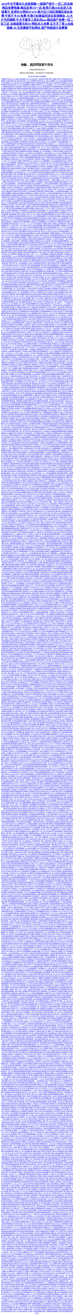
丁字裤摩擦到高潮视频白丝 (43, 117)
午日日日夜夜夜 (38, 884)
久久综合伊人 (62, 315)
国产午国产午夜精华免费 (56, 850)
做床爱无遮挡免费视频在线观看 (60, 1185)
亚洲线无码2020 (25, 862)
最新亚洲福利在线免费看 (51, 225)
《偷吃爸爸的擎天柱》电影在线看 (43, 822)
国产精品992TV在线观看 (32, 132)
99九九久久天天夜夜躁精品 (28, 825)
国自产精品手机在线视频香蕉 (38, 351)
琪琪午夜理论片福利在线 (37, 1119)
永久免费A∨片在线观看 (45, 717)
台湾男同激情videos (22, 1145)
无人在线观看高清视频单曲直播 (16, 903)
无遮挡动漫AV (10, 1189)
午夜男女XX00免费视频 (37, 222)
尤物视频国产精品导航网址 (38, 804)
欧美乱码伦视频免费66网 (37, 317)
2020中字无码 (40, 768)
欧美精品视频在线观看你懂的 (55, 374)
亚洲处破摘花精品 (7, 1100)
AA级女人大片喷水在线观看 (16, 663)
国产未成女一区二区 (41, 399)
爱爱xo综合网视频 (50, 450)
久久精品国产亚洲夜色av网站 (24, 117)
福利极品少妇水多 (15, 418)
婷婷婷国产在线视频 (40, 134)
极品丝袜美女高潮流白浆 (23, 383)
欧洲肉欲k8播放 (31, 1174)
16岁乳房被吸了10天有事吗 (23, 688)
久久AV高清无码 (38, 1216)
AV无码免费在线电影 (44, 343)
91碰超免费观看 (25, 1204)
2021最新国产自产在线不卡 (15, 1271)
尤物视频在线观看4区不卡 (37, 684)
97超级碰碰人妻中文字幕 (45, 1081)
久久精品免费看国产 (66, 806)
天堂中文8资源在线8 (23, 671)
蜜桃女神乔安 (15, 197)
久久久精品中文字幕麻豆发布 (62, 702)
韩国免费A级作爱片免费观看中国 (58, 989)
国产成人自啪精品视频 (36, 1033)
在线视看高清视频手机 (32, 957)
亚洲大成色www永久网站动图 (53, 248)
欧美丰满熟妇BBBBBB (13, 593)
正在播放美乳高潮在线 (49, 435)
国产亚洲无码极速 (45, 1258)
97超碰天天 (50, 189)
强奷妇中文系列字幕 (21, 271)
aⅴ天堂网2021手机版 (58, 985)
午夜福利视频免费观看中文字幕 (41, 220)
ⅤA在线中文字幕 (44, 380)
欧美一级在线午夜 (56, 136)
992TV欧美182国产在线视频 (14, 277)
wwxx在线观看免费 (63, 283)
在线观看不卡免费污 (26, 237)
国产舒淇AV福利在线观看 (58, 650)
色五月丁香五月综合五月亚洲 (58, 490)
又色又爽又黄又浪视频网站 (49, 265)
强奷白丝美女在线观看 (51, 182)
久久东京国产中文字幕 (22, 1189)
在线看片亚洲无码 (43, 1225)
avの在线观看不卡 (36, 683)
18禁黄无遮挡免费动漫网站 (62, 997)
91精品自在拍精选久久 (33, 283)
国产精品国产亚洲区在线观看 (17, 452)
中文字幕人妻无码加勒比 (36, 551)
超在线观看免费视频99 (19, 877)
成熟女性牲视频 (14, 656)
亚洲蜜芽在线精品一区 (39, 1302)
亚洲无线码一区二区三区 (55, 644)
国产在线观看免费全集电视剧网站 (32, 1283)
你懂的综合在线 (63, 313)
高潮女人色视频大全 (7, 753)
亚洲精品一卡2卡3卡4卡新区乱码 (57, 84)
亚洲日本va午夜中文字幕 (27, 511)
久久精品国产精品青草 (42, 961)
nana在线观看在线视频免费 (41, 999)
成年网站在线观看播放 (53, 561)
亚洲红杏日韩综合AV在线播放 (49, 806)
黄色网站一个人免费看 (19, 1130)
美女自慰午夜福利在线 (48, 671)
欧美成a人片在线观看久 (32, 841)
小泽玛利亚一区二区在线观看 (18, 921)
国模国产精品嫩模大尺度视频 (47, 978)
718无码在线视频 (11, 203)
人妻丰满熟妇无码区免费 (29, 126)
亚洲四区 (14, 1134)
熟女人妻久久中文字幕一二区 (43, 1083)
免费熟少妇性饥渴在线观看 (41, 172)
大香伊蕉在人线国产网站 (9, 648)
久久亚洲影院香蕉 (51, 987)
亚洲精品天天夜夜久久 (28, 635)
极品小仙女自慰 (39, 1250)
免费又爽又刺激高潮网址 (64, 1098)
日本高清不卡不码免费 (38, 1016)
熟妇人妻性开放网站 (23, 913)
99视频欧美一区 (27, 1252)
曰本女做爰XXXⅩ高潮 (59, 1004)
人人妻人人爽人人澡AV (34, 1147)
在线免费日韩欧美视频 (57, 909)
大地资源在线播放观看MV (26, 768)
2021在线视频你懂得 (43, 149)
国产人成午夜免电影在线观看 (23, 532)
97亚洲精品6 (18, 1054)
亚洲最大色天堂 (39, 690)
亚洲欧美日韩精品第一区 (29, 1003)
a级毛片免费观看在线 (50, 1241)
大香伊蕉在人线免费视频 (52, 1229)
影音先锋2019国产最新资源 (9, 919)
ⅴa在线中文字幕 (32, 517)
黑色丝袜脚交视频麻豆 (36, 787)
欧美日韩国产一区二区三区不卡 (49, 766)
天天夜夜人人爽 (61, 155)
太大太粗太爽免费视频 (46, 631)
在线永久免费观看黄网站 (43, 477)
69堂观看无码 (9, 974)
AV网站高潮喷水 (65, 785)
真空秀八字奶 (32, 1309)
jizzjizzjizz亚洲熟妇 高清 (25, 513)
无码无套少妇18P (31, 924)
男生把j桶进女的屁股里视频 (30, 574)
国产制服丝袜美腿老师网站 (55, 1163)
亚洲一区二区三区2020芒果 (24, 431)
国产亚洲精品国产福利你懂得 (63, 881)
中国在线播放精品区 (65, 203)
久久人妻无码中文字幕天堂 (60, 1164)
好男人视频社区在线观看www (45, 1008)
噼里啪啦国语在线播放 (21, 791)
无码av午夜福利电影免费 (16, 730)
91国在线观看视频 (53, 713)
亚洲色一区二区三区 (15, 677)
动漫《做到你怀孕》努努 (27, 429)
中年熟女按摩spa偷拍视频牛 (10, 458)
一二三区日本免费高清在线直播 (28, 766)
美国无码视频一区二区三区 (56, 1102)
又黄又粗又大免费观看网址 (56, 262)
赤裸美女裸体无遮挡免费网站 (41, 130)
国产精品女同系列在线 (8, 1083)
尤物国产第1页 (65, 1260)
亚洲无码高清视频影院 (59, 875)
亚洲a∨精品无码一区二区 (48, 303)
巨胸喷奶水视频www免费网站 (56, 212)
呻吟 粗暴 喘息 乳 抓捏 (65, 928)
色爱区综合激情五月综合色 (47, 1195)
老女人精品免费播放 (58, 1237)
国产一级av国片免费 (41, 79)
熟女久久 (22, 841)
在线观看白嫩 (63, 1119)
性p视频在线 (45, 1265)
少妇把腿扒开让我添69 (13, 1246)
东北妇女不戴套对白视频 (23, 1140)
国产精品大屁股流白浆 (60, 290)
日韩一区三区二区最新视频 (43, 970)
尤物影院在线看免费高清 (26, 883)
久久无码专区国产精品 (53, 387)
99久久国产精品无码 (24, 326)
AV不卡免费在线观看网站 (19, 1199)
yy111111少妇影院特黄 (35, 1022)
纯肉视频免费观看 (21, 934)
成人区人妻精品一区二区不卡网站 (12, 96)
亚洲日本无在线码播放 (38, 210)
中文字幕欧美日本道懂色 (9, 964)
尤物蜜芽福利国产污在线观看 (22, 336)
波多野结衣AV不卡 (12, 783)
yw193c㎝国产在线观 (22, 145)
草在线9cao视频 (68, 707)
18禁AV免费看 (22, 991)
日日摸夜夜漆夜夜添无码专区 (39, 178)
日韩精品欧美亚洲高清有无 (50, 423)
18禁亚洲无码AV (21, 471)
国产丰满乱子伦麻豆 (31, 1025)
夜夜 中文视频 (64, 839)
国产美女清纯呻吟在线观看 (13, 252)
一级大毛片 (21, 1067)
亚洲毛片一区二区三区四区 (62, 1046)
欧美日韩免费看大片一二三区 (28, 286)
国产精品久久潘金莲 (54, 140)
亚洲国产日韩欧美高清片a (55, 1218)
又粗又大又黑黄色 (53, 633)
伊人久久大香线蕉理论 (14, 627)
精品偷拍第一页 (28, 702)
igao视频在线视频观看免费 (58, 431)
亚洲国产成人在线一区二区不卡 (41, 521)
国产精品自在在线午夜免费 (13, 1161)
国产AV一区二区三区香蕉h (29, 763)
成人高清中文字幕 (27, 707)
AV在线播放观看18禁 (17, 323)
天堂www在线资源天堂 (15, 109)
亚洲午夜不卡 (28, 277)
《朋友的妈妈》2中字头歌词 (25, 107)
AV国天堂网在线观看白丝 (58, 953)
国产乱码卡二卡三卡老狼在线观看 (54, 1044)
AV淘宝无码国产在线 (52, 263)
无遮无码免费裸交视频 (65, 271)
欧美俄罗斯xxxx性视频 (16, 1107)
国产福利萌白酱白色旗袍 (31, 1185)
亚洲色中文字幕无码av (43, 818)
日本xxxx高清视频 (56, 1058)
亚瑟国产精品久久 (62, 921)
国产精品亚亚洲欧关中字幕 (59, 380)
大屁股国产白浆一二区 (65, 1281)
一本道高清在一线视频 (59, 328)
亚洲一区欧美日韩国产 (12, 639)
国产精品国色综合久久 (28, 1292)
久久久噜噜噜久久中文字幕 (22, 382)
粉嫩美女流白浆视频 (41, 858)
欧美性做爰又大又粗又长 (51, 168)
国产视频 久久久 (29, 462)
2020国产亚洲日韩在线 (53, 444)
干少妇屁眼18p (60, 1145)
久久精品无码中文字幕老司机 (24, 633)
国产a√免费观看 (52, 279)
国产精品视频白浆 (41, 342)
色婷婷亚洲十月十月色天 (30, 161)
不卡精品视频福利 (57, 454)
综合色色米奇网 (43, 823)
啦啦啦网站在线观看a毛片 (43, 873)
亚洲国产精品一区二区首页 (53, 302)
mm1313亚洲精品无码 (47, 530)
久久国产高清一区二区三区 (38, 850)
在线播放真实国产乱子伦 (49, 601)
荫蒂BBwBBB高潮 (60, 822)
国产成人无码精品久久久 (60, 843)
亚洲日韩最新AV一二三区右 (25, 881)
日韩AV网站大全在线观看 (38, 378)
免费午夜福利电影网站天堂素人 (53, 273)
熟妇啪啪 (18, 1092)
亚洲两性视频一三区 (30, 717)
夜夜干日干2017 (54, 201)
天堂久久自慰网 (56, 871)
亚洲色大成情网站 (32, 1195)
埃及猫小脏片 (25, 170)
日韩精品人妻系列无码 (28, 239)
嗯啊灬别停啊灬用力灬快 (13, 989)
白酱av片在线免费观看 (53, 1020)
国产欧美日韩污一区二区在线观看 (18, 84)
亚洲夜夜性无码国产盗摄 (15, 566)
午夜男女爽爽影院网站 (53, 452)
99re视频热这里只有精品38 (14, 433)
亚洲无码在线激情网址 (43, 667)
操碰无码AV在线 (22, 1041)
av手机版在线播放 (18, 915)
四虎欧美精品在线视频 (39, 1071)
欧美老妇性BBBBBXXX (22, 761)
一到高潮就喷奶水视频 (45, 705)
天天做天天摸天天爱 (62, 528)
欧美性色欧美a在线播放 (25, 233)
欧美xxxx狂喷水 (43, 923)
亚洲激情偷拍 (59, 252)
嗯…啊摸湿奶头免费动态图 (22, 401)
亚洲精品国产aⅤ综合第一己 (45, 239)
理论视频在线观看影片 (8, 938)
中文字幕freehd (33, 726)
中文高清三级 (17, 1153)
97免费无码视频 (23, 155)
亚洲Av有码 (47, 1161)
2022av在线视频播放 (35, 835)
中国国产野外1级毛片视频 (41, 395)
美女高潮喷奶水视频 (66, 667)
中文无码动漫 (32, 879)
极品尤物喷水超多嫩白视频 (22, 88)
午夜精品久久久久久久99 (20, 450)
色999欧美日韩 (17, 570)
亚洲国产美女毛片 (38, 778)
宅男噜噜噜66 (12, 892)
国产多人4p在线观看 (23, 83)
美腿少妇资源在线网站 (62, 164)
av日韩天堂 (65, 669)
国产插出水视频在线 (43, 793)
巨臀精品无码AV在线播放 (31, 1258)
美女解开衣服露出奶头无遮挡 (28, 770)
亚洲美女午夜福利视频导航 (20, 1132)
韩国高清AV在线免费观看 (34, 1073)
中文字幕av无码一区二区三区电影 (24, 138)
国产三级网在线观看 (32, 103)
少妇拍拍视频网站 (32, 1281)
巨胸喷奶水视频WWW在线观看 (53, 1073)
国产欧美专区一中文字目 (46, 1199)
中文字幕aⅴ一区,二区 (12, 736)
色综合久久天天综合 (65, 1288)
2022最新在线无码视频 (44, 363)
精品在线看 (23, 458)
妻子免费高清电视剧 (47, 326)
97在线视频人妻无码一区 (34, 168)
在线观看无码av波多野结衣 (53, 1075)
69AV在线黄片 (13, 610)
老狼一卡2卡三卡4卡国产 (28, 353)
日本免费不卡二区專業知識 (15, 732)
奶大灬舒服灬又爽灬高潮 (34, 1115)
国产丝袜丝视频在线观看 (25, 938)
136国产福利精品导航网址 (46, 563)
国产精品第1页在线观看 (24, 502)
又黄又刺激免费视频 (33, 265)
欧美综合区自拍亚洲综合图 (12, 300)
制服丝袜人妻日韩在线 (57, 1233)
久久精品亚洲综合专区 (57, 355)
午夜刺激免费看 (28, 1212)
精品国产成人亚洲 (25, 1203)
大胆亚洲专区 (44, 96)
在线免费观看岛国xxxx (28, 300)
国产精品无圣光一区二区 (17, 223)
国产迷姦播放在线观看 (16, 397)
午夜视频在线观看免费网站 (13, 1096)
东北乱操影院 (20, 578)
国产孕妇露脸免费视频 (35, 422)
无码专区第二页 (45, 418)
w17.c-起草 (55, 462)
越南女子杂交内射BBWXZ (22, 262)
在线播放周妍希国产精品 (64, 1250)
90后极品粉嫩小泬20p (13, 635)
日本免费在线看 (8, 380)
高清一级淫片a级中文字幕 (39, 235)
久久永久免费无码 (54, 351)
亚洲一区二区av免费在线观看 (36, 216)
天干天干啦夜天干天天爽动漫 (53, 787)
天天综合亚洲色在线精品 (43, 305)
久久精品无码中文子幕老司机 (40, 1273)
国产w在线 (26, 1298)
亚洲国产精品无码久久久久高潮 (17, 1275)
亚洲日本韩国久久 (55, 1107)
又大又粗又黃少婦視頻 (60, 1048)
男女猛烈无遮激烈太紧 (54, 635)
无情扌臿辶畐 (46, 1121)
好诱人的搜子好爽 (36, 195)
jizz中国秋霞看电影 (65, 932)
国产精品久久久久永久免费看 (13, 597)
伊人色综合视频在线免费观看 (27, 361)
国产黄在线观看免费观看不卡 (13, 483)
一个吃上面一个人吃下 (12, 353)
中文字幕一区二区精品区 (11, 342)
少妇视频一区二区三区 (53, 564)
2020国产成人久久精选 (8, 391)
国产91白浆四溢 (54, 898)
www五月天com (61, 492)
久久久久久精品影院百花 (41, 650)
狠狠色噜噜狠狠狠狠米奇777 (45, 524)
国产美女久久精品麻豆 (32, 797)
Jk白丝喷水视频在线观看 (29, 218)
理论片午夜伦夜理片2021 (60, 115)
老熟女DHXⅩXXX (59, 608)
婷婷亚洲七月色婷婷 (49, 799)
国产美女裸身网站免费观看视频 (59, 1090)
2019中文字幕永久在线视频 (37, 76)
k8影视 (57, 507)
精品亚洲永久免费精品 (40, 469)
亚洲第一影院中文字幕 (16, 886)
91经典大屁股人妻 (36, 595)
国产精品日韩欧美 (58, 582)
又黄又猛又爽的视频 (39, 688)
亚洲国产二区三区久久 (65, 835)
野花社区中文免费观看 (65, 1084)
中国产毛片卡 (49, 349)
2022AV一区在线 (38, 370)
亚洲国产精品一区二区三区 (31, 843)
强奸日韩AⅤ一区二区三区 (42, 1193)
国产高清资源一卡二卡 (8, 1138)
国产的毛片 (28, 275)
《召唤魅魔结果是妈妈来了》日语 (61, 103)
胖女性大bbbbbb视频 (66, 713)
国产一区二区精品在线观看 (10, 559)
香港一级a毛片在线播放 (30, 1096)
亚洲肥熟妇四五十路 (58, 742)
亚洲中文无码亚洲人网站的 (21, 273)
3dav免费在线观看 (9, 803)
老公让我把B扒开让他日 (34, 839)
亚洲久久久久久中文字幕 (37, 1126)
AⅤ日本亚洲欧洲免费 (35, 1029)
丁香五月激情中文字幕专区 (16, 1239)
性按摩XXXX (41, 408)
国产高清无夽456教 (59, 1142)
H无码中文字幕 (40, 94)
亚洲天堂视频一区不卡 (8, 1012)
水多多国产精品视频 (41, 1172)
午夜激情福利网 (49, 778)
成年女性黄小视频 (62, 852)
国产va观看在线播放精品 (33, 700)
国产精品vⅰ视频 (6, 477)
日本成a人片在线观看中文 (14, 187)
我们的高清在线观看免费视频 (56, 347)
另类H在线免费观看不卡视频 (51, 669)
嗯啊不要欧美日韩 (25, 174)
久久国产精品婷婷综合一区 (47, 1003)
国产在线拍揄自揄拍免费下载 (15, 601)
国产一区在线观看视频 (48, 957)
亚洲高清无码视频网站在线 (53, 943)
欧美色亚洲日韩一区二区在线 (11, 1283)
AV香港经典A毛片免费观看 (20, 222)
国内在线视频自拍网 (23, 492)
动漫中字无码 (49, 1197)
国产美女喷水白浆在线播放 (23, 1086)
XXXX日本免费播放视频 (23, 374)
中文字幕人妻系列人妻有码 (64, 963)
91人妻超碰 (68, 363)
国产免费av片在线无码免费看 (41, 582)
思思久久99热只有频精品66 (59, 999)
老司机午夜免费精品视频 (52, 540)
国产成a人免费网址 (32, 631)
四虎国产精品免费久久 (63, 993)
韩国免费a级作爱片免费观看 (14, 355)
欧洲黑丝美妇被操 (16, 313)
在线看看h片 (20, 1267)
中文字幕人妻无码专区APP (19, 1244)
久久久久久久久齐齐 (53, 1260)
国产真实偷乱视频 (32, 311)
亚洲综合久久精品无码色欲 (35, 1254)
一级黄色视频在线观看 (23, 183)
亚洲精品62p (47, 1262)
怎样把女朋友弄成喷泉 (21, 850)
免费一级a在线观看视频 (29, 340)
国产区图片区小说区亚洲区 (54, 711)
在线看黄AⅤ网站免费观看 (16, 420)
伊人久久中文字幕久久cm (56, 286)
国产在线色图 (7, 603)
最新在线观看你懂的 (37, 1235)
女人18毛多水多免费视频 (63, 863)
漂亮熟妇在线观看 (44, 770)
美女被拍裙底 (22, 473)
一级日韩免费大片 (66, 1305)
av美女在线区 (48, 153)
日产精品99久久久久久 (37, 587)
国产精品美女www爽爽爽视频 (50, 448)
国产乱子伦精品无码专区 (28, 1164)
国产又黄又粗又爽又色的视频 (51, 1155)
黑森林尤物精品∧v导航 (57, 233)
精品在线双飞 (33, 921)
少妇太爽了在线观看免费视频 (37, 140)
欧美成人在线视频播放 (39, 119)
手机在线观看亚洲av (50, 1084)
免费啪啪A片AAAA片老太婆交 (44, 940)
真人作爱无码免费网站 (59, 873)
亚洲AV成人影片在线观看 (40, 324)
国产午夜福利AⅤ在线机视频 (49, 620)
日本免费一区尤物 (7, 751)
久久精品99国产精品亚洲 (58, 277)
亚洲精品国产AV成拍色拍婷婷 (52, 86)
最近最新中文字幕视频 (15, 199)
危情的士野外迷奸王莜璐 (14, 1103)
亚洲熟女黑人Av (15, 159)
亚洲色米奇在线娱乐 (46, 1014)
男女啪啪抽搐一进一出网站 (42, 269)
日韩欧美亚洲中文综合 (57, 149)
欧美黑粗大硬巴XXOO (27, 342)
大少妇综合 (52, 858)
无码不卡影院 (19, 780)
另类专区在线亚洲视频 (33, 420)
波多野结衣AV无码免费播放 (15, 848)
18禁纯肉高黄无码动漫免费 (47, 921)
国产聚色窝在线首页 (29, 818)
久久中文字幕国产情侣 (15, 443)
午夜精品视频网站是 (52, 1220)
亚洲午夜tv (37, 439)
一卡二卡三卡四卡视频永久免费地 (36, 223)
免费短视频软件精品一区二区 (32, 1044)
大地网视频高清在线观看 (61, 1222)
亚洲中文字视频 (22, 1166)
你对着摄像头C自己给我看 (36, 711)
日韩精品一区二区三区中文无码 (26, 793)
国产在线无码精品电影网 (57, 1172)
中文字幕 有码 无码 (19, 517)
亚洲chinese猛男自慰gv (34, 877)
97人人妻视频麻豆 (49, 1283)
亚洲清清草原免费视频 (48, 852)
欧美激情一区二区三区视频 (27, 1117)
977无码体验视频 (38, 1252)
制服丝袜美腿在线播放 (64, 1143)
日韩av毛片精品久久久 (13, 871)
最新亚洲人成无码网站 (16, 1265)
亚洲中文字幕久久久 (49, 1077)
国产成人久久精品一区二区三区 (55, 833)
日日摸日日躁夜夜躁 (48, 319)
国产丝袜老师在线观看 (54, 580)
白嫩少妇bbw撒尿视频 (60, 1292)
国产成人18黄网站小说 (25, 837)
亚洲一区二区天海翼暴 (49, 1248)
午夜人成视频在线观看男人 (12, 1003)
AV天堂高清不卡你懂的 (33, 601)
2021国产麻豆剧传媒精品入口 (56, 1166)
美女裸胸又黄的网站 (55, 197)
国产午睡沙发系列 (35, 1155)
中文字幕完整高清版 (61, 1103)
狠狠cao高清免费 (33, 606)
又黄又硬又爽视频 (12, 243)
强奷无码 (9, 208)
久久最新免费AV (9, 625)
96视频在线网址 (36, 1303)
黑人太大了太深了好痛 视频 (64, 128)
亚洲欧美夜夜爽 (55, 159)
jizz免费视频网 (12, 629)
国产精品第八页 (29, 477)
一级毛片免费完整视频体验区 (47, 1092)
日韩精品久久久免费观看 (21, 1288)
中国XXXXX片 (47, 643)
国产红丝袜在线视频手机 (16, 416)
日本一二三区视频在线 (28, 1056)
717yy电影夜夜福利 (25, 622)
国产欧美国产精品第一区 (37, 1163)
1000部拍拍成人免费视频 (62, 530)
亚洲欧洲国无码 (45, 576)
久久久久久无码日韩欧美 (40, 502)
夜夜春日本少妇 (10, 437)
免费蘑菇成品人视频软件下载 (52, 412)
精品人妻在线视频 (27, 1243)
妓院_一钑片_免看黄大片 (57, 502)
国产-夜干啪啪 (53, 300)
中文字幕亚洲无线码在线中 (42, 549)
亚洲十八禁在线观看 (12, 1113)
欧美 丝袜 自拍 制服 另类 (50, 195)
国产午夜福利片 (53, 764)
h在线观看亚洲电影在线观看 (47, 1284)
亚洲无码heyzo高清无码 (41, 296)
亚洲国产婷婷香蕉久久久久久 (62, 294)
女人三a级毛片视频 (64, 829)
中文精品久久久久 (52, 1288)
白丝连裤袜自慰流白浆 (22, 467)
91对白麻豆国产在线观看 (32, 566)
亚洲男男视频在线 (35, 1050)
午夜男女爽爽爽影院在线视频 (14, 585)
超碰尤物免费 (7, 176)
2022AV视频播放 (44, 161)
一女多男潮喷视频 (16, 589)
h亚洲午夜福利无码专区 (29, 608)
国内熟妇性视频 (26, 1246)
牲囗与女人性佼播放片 (23, 1012)
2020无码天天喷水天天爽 (61, 1111)
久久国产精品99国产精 (29, 945)
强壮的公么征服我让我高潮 (19, 189)
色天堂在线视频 (37, 336)
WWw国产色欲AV (39, 728)
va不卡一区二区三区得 (52, 803)
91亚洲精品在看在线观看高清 (56, 795)
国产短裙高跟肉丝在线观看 (36, 1187)
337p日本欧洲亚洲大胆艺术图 (11, 481)
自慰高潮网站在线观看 (52, 309)
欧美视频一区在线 (42, 353)
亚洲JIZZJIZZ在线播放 (29, 1035)
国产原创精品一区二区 (37, 444)
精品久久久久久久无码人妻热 (10, 827)
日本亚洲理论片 (35, 740)
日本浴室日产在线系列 (59, 1121)
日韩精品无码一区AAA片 (14, 820)
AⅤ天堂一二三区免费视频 (15, 583)
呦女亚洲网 (17, 858)
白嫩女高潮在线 (23, 309)
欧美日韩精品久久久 (7, 338)
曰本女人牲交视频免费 (48, 366)
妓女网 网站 (48, 532)
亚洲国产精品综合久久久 (38, 84)
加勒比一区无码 (31, 801)
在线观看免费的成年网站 (27, 644)
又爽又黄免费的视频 (15, 488)
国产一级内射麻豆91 (47, 820)
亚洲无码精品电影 (27, 1201)
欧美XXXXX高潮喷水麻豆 (50, 839)
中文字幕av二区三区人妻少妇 (62, 498)
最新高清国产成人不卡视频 (30, 357)
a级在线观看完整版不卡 (36, 1084)
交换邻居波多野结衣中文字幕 (35, 267)
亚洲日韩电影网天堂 (64, 848)
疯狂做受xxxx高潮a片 (22, 587)
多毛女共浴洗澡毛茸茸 (39, 1086)
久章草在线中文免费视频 (37, 1220)
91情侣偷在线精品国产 (10, 1178)
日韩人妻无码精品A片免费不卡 (56, 1183)
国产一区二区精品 (38, 174)
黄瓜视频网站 (63, 1071)
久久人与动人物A (46, 1222)
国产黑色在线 (57, 163)
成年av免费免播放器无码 (37, 263)
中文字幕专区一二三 (16, 1208)
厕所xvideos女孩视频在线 (59, 547)
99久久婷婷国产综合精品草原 (26, 985)
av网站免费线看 (6, 336)
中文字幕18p (55, 513)
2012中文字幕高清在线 (65, 439)
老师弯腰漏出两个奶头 (48, 1098)
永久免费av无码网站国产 (23, 364)
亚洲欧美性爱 (24, 290)
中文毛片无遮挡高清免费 (56, 382)
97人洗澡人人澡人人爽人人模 (29, 723)
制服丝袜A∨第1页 (66, 309)
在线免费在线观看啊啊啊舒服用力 (53, 334)
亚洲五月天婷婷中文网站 (11, 1302)
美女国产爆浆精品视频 (32, 456)
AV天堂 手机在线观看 (32, 454)
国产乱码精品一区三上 (16, 366)
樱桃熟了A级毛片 (45, 724)
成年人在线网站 (61, 450)
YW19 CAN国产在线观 (51, 1060)
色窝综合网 (43, 713)
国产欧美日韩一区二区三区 (22, 1223)
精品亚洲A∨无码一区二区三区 (62, 187)
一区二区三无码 (15, 239)
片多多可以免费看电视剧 (42, 1233)
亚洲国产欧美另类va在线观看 (31, 403)
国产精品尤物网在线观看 (42, 185)
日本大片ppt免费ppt (14, 1056)
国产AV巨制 (8, 138)
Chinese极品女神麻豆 (48, 132)
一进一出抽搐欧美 (51, 829)
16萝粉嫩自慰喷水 (43, 1117)
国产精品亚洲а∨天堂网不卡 (33, 1062)
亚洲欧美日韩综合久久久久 (27, 662)
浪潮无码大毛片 (61, 683)
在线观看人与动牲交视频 (11, 241)
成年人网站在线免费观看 (60, 1214)
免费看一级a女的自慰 (58, 865)
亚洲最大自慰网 (58, 589)
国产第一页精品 (20, 105)
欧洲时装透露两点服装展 (63, 778)
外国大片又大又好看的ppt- (37, 812)
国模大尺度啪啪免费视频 (57, 823)
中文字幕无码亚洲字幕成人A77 (37, 1130)
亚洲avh (45, 1023)
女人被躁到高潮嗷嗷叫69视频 (15, 957)
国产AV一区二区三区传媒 (35, 568)
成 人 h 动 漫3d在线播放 (24, 755)
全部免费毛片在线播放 (29, 871)
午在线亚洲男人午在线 (39, 1153)
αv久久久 (33, 696)
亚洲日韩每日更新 (45, 742)
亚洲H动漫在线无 (56, 770)
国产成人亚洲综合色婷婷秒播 (10, 469)
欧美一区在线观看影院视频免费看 (59, 496)
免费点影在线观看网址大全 (60, 220)
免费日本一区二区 (14, 563)
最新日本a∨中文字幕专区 (59, 675)
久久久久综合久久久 (64, 911)
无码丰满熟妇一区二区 (8, 83)
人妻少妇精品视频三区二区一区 (44, 1039)
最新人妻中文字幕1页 (42, 745)
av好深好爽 (14, 785)
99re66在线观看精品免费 (48, 789)
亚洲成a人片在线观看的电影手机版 (41, 290)
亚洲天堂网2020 (40, 107)
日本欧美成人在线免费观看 (29, 1263)
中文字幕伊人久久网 (32, 911)
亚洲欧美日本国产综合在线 (60, 332)
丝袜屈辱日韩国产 (62, 473)
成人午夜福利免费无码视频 (64, 968)
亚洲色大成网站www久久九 (32, 677)
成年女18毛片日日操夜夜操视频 (20, 113)
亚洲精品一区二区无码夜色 (25, 538)
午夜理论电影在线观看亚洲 (55, 890)
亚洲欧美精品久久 (46, 719)
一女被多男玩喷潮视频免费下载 (27, 136)
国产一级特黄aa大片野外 (48, 456)
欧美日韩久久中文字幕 (51, 884)
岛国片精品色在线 (13, 260)
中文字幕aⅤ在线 (24, 696)
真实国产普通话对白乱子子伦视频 (41, 1269)
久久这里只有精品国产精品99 (36, 974)
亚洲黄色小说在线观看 (8, 441)
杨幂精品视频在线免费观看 (32, 199)
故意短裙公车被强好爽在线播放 (25, 865)
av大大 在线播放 (35, 671)
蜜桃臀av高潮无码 (35, 208)
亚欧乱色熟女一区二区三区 (19, 1220)
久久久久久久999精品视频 (24, 690)
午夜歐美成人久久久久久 (33, 616)
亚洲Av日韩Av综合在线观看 (20, 1157)
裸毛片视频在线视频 (65, 1010)
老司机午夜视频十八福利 (59, 1296)
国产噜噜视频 (54, 203)
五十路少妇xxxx (61, 1067)
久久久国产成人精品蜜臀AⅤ (17, 372)
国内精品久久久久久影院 (23, 900)
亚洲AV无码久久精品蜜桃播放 (33, 225)
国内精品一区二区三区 (65, 235)
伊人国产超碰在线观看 (39, 113)
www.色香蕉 (65, 229)
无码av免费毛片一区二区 (47, 751)
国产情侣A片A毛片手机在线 (38, 281)
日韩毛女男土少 (61, 622)
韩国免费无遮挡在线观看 (40, 88)
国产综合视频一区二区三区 (21, 1016)
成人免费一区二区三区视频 (47, 142)
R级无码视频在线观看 (34, 555)
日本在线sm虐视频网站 (36, 271)
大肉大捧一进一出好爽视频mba (18, 263)
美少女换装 (39, 429)
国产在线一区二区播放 (54, 774)
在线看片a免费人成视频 (53, 1300)
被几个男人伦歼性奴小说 (43, 462)
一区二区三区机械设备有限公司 (43, 949)
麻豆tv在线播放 (14, 142)
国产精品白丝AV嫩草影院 (31, 627)
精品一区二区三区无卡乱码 (37, 1100)
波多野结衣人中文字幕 (59, 1204)
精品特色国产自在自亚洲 (44, 284)
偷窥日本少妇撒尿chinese (45, 1046)
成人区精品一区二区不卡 (46, 164)
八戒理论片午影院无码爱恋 (33, 323)
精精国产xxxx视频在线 (16, 1062)
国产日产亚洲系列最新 (54, 776)
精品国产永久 (53, 526)
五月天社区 (17, 894)
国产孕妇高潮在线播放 (15, 244)
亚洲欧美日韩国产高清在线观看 (18, 943)
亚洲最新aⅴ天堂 (25, 831)
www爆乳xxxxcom (58, 1275)
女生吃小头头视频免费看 (21, 1269)
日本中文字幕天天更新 (42, 203)
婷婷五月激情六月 (12, 1008)
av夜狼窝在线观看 (13, 1090)
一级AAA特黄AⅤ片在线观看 (54, 690)
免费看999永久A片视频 (17, 1111)
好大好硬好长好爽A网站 (46, 816)
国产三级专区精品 (42, 1124)
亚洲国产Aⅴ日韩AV (66, 1229)
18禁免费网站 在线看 (8, 364)
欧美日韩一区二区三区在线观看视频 (30, 972)
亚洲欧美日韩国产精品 (36, 145)
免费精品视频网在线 (54, 665)
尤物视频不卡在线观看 (60, 593)
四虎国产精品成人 (62, 1267)
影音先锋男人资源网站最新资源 (22, 650)
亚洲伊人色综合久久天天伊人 (30, 523)
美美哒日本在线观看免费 (31, 724)
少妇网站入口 (36, 1248)
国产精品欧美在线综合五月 (52, 1054)
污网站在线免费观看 (30, 166)
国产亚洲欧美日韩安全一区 (52, 679)
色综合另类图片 (55, 178)
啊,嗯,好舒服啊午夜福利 (36, 1075)
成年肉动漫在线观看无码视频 (42, 294)
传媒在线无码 (52, 204)
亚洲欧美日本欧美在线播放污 (43, 702)
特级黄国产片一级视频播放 (47, 481)
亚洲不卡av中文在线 (36, 503)
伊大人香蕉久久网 (24, 1206)
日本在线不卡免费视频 (45, 166)
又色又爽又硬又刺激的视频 (30, 1143)
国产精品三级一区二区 (22, 595)
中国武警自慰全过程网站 (9, 837)
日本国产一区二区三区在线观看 (47, 1134)
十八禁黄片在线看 (57, 151)
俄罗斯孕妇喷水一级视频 (23, 406)
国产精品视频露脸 (34, 852)
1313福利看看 (64, 1189)
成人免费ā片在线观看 (65, 389)
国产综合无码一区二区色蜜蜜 (26, 81)
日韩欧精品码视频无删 (50, 652)
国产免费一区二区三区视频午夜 (24, 623)
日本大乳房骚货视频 (29, 570)
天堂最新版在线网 (15, 403)
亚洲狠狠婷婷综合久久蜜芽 (18, 140)
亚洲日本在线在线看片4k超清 (12, 808)
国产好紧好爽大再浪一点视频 (10, 703)
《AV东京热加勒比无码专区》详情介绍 (48, 138)
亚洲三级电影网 (22, 1187)
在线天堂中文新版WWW (19, 726)
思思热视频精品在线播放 (65, 892)
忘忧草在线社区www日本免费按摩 (51, 574)
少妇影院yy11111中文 (27, 197)
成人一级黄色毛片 (41, 867)
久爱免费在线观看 (9, 145)
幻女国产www (34, 742)
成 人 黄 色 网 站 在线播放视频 (34, 614)
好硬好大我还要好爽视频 (14, 863)
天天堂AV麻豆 (45, 420)
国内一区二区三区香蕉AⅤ (18, 288)
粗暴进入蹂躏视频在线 (52, 551)
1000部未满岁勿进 (63, 938)
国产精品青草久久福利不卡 (12, 1201)
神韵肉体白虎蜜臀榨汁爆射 (12, 1180)
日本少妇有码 (60, 905)
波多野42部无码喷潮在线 (44, 1142)
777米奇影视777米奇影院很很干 (18, 349)
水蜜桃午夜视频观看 (7, 970)
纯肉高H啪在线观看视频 (28, 387)
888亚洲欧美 (28, 433)
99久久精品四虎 (29, 932)
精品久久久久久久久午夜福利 (31, 545)
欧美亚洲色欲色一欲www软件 (36, 663)
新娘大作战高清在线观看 (20, 1077)
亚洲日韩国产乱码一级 (33, 1088)
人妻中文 (26, 799)
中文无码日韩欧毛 (44, 753)
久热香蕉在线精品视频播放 (36, 452)
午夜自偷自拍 (62, 1210)
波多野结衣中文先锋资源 (32, 749)
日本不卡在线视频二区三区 (37, 189)
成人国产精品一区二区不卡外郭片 (44, 275)
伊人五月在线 (53, 517)
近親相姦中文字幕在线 (59, 111)
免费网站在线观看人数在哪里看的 (17, 814)
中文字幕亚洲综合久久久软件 (48, 357)
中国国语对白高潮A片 (23, 1273)
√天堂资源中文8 (46, 843)
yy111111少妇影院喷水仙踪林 (63, 983)
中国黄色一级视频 (15, 307)
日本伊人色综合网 (48, 1168)
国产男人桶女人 (50, 622)
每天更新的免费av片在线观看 (29, 896)
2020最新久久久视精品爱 (18, 789)
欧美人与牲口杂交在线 (30, 743)
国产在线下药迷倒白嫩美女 (49, 694)
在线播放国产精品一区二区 (53, 860)
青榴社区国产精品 (36, 273)
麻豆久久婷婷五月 (66, 1136)
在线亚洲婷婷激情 (65, 538)
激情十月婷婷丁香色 (51, 641)
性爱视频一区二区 (29, 355)
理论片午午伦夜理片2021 (43, 332)
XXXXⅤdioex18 (25, 503)
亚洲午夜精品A (42, 212)
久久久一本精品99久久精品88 (37, 1166)
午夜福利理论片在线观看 (48, 572)
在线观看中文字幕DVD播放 (19, 898)
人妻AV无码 (26, 846)
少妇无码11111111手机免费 (17, 873)
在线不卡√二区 (47, 1138)
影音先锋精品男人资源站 (46, 1182)
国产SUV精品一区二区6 (60, 1149)
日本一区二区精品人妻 (36, 1132)
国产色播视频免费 (50, 155)
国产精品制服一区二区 (48, 1267)
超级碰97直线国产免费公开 (22, 936)
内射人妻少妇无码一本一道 (34, 376)
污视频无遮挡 (15, 574)
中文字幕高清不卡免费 (12, 290)
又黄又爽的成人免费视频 (41, 964)
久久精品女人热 (24, 742)
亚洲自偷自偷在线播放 (20, 684)
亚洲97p (51, 703)
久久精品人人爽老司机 (43, 865)
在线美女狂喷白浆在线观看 (30, 418)
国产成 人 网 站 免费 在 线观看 (32, 319)
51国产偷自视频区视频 (63, 515)
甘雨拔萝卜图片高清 (45, 1180)
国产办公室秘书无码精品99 (32, 599)
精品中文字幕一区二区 (45, 763)
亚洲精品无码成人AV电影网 (47, 1001)
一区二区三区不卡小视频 (42, 656)
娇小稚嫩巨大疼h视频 (61, 926)
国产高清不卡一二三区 (17, 553)
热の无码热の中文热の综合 (19, 281)
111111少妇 (18, 867)
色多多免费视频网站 (21, 1050)
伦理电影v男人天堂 (15, 1176)
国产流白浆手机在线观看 (13, 218)
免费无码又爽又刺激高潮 (56, 1086)
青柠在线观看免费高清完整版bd (32, 258)
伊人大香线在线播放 (31, 823)
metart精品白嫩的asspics (32, 848)
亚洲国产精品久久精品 (32, 732)
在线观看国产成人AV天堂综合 (63, 717)
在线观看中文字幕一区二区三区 (29, 715)
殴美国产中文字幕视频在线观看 (35, 427)
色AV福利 (62, 357)
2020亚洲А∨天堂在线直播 (23, 1248)
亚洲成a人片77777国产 (16, 932)
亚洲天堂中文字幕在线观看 (40, 206)
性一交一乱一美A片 (44, 147)
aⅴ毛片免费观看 (30, 524)
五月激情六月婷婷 (57, 783)
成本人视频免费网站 (27, 774)
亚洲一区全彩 (45, 523)
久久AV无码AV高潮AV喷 (60, 570)
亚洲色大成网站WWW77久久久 (37, 665)
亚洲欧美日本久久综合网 (42, 241)
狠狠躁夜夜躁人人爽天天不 (15, 164)
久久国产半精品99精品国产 (60, 1096)
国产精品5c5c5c (45, 103)
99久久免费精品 (39, 883)
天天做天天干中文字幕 (53, 229)
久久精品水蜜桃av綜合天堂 (39, 441)
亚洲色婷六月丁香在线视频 (54, 959)
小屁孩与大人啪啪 (65, 898)
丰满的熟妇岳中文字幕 (62, 326)
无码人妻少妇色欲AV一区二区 (12, 978)
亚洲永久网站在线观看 (30, 995)
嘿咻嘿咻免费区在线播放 (65, 799)
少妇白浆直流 (63, 641)
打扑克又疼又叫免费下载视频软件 (62, 917)
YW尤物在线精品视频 (16, 717)
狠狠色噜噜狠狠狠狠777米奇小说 (22, 269)
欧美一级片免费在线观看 (15, 694)
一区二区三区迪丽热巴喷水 (28, 783)
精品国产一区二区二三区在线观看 (45, 465)
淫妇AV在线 (45, 616)
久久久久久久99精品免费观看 (49, 797)
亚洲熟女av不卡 (58, 604)
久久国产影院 (51, 378)
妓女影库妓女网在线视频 (54, 1187)
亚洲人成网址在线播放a (61, 578)
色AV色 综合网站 (42, 300)
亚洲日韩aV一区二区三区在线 (34, 654)
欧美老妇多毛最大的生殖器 (33, 730)
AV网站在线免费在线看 (8, 1231)
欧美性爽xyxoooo (44, 917)
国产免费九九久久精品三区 (18, 854)
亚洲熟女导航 (16, 475)
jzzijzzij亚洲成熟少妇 (43, 871)
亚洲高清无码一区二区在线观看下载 (46, 932)
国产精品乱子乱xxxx (50, 936)
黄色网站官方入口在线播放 (25, 982)
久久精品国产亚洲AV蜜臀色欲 (40, 846)
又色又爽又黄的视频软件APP (49, 856)
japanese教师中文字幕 (38, 374)
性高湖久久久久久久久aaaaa (34, 759)
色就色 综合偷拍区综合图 (50, 1176)
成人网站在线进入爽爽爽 (53, 654)
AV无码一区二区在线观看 (44, 1056)
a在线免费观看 (52, 119)
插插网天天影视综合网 (22, 444)
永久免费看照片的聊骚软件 (50, 700)
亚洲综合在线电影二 (43, 1174)
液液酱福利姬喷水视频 (43, 570)
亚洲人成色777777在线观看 (17, 665)
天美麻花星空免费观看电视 (61, 345)
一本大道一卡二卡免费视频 (16, 1174)
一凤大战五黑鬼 (66, 113)
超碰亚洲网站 (41, 387)
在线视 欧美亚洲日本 (50, 1041)
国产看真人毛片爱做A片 (27, 1142)
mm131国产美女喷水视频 (31, 1014)
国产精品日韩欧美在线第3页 (12, 180)
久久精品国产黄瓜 (16, 1212)
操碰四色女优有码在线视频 (46, 995)
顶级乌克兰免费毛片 (27, 128)
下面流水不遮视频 (52, 433)
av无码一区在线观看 (57, 772)
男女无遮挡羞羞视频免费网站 (43, 1201)
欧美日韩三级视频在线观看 (47, 1025)
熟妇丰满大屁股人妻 (26, 728)
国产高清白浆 (43, 490)
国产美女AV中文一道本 (20, 248)
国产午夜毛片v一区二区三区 (48, 313)
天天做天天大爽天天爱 (23, 391)
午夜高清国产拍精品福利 (37, 564)
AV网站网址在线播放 (27, 241)
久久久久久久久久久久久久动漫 (15, 267)
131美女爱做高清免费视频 (27, 1008)
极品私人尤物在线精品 (42, 909)
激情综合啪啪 (19, 414)
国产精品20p (20, 1138)
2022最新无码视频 (40, 774)
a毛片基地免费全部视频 (61, 703)
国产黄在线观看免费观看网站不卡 (52, 1159)
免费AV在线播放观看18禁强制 (28, 368)
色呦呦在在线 (34, 1010)
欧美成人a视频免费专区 (46, 919)
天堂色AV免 (46, 1029)
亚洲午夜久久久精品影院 (30, 307)
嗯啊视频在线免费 (25, 1303)
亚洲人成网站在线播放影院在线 (47, 1309)
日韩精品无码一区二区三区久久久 (31, 528)
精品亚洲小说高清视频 (59, 1157)
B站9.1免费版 (50, 81)
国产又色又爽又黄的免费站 (50, 599)
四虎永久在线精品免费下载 (39, 83)
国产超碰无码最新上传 (32, 915)
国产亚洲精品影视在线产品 (33, 1138)
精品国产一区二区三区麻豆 (43, 559)
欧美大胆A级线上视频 (26, 1178)
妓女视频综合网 (63, 414)
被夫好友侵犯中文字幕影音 (24, 959)
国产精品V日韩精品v (50, 376)
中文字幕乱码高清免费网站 (38, 519)
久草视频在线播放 (39, 844)
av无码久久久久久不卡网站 (55, 692)
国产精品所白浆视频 (13, 408)
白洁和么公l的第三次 (58, 311)
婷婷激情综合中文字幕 (60, 193)
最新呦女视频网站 (55, 353)
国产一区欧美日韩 (6, 764)
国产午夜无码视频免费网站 (38, 1307)
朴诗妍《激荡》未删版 (22, 206)
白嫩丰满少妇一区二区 (37, 831)
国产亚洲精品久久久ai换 (11, 460)
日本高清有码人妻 (15, 816)
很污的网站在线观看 (12, 825)
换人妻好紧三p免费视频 (56, 383)
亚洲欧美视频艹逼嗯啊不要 (48, 955)
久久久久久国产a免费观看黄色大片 (30, 412)
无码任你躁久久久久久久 (22, 1262)
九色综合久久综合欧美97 (58, 1286)
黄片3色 (68, 502)
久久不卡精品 (61, 1241)
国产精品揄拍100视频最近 (55, 1018)
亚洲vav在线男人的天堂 (18, 1123)
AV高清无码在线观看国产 (62, 1022)
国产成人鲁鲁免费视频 (21, 612)
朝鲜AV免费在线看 (7, 1086)
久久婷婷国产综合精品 (49, 1303)
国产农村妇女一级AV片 (51, 458)
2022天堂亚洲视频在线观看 (32, 435)
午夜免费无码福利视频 (57, 961)
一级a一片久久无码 (15, 1252)
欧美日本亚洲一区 (16, 806)
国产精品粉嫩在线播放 (12, 747)
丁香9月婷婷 (30, 305)
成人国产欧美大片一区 (31, 389)
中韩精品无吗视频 (63, 503)
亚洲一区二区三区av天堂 (17, 924)
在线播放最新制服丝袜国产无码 (34, 157)
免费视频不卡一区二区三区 (48, 1143)
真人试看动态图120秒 (39, 321)
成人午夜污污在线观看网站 (22, 951)
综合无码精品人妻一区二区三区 (33, 1161)
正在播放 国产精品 (61, 673)
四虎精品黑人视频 (27, 439)
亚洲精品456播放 (53, 538)
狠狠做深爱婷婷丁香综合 (26, 94)
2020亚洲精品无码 (59, 705)
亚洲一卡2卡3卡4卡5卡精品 (54, 913)
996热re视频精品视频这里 (17, 983)
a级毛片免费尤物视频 (10, 692)
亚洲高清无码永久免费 (42, 738)
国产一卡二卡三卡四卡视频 (14, 345)
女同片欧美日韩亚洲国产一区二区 (30, 610)
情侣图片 (6, 553)
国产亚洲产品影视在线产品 (16, 1218)
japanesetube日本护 (55, 745)
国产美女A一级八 (16, 92)
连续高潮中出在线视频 (50, 730)
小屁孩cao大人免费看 (12, 622)
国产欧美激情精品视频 (35, 227)
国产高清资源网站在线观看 (48, 414)
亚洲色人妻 (68, 382)
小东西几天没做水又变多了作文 (53, 323)
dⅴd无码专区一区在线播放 (36, 1065)
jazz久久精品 (59, 488)
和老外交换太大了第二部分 (15, 182)
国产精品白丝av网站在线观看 (38, 1244)
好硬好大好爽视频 (39, 629)
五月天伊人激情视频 (51, 1235)
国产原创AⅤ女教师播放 (41, 1170)
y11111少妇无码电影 (54, 121)
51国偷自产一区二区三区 (17, 1277)
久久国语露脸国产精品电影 (47, 109)
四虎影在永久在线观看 (44, 345)
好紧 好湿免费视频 (33, 490)
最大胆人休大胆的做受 (63, 934)
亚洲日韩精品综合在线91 (37, 309)
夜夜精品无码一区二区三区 (62, 643)
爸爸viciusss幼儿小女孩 (28, 875)
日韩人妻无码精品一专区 (11, 393)
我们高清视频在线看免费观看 (40, 102)
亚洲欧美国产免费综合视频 (44, 191)
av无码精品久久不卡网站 (14, 119)
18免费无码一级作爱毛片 (18, 993)
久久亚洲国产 (43, 286)
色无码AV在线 (21, 568)
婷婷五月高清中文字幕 (40, 1178)
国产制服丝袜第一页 (50, 271)
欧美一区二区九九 (58, 886)
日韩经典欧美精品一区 (17, 376)
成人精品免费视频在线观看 (59, 761)
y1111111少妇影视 (16, 1300)
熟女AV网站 (11, 1267)
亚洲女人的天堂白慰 (55, 1178)
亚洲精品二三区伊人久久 (42, 505)
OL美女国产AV (53, 469)
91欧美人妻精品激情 (31, 1271)
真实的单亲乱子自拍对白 (47, 597)
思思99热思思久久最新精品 (63, 475)
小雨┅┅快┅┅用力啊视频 (39, 254)
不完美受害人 (49, 883)
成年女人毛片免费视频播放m (27, 1134)
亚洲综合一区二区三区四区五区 (47, 945)
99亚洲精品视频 (29, 970)
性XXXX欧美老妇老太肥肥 (57, 83)
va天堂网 (51, 401)
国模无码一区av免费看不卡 (10, 511)
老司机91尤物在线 (40, 633)
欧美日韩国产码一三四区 (15, 614)
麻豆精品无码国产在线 (24, 1069)
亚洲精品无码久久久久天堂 (16, 1088)
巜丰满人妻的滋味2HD (27, 393)
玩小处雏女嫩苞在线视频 (52, 256)
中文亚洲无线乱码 (47, 479)
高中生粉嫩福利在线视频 (64, 319)
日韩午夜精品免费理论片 (32, 416)
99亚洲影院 (30, 873)
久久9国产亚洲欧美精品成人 (64, 883)
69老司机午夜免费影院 (48, 677)
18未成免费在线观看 (21, 1279)
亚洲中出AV (6, 189)
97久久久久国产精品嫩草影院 (47, 126)
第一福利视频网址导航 (53, 728)
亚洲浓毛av (55, 343)
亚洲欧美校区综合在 (17, 1159)
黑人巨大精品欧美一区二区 (33, 1006)
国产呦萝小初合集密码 (8, 471)
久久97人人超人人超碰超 (46, 404)
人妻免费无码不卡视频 (32, 780)
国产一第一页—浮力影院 (23, 500)
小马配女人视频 (50, 94)
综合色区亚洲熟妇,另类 (48, 892)
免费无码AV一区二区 (66, 1290)
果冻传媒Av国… (62, 715)
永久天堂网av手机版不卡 (20, 1075)
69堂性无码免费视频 (29, 1046)
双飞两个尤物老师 (27, 469)
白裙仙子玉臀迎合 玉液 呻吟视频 (37, 903)
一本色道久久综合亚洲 (36, 450)
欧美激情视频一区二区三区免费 (27, 1058)
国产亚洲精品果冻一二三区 (28, 1090)
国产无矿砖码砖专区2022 (28, 963)
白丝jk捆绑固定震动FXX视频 (34, 833)
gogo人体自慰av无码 (62, 1003)
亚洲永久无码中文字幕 (53, 684)
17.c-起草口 (21, 997)
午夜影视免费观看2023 (48, 566)
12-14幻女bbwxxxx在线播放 (62, 719)
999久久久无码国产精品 (38, 1206)
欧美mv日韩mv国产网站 (50, 721)
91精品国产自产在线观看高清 (45, 888)
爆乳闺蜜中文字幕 (10, 976)
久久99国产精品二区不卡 (52, 1136)
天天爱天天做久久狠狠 (62, 214)
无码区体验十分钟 (23, 1102)
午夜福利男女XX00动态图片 (32, 446)
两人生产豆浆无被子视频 (19, 1022)
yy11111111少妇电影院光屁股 (21, 1227)
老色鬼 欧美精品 (19, 797)
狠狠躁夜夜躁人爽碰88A (44, 1208)
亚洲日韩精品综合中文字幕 (28, 1182)
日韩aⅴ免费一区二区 (42, 648)
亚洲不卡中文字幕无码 (65, 936)
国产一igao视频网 (31, 753)
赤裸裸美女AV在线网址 (60, 1138)
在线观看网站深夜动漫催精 (64, 736)
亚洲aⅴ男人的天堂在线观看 (63, 1168)
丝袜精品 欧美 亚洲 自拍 (37, 791)
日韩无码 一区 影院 (46, 193)
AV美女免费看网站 (9, 183)
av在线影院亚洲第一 (27, 618)
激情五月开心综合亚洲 (44, 340)
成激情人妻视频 (9, 1136)
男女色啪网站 (65, 803)
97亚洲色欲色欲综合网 (46, 926)
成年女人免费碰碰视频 (25, 395)
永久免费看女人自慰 (55, 361)
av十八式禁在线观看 (52, 210)
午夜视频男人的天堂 (38, 829)
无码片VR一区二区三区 (29, 1092)
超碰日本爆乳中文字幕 (39, 989)
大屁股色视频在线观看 (19, 250)
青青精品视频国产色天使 (9, 246)
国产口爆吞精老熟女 (11, 696)
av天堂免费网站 (43, 703)
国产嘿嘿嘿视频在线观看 (16, 902)
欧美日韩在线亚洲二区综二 (62, 808)
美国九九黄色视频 (28, 808)
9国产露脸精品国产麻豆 (22, 220)
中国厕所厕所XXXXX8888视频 (53, 625)
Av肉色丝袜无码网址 (52, 1119)
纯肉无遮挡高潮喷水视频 (14, 1014)
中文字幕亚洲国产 (53, 460)
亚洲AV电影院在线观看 (22, 795)
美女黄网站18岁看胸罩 (50, 288)
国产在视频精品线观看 (58, 862)
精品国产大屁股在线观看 (18, 1105)
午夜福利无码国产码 (7, 709)
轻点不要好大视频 (53, 1071)
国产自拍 (41, 747)
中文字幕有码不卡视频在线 (55, 222)
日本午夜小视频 (45, 1185)
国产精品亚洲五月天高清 (31, 143)
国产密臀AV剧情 (17, 646)
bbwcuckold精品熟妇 (50, 503)
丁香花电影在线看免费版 (34, 1023)
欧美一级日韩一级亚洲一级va (12, 843)
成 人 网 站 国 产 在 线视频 (63, 189)
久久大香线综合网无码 (36, 155)
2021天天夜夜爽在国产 (30, 109)
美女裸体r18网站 (56, 1262)
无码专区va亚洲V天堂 (21, 1100)
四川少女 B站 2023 (32, 425)
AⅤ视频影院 (16, 963)
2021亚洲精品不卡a (24, 210)
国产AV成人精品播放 (13, 1001)
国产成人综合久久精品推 (43, 1113)
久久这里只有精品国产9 (49, 583)
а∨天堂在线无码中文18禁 (9, 972)
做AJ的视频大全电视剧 (12, 896)
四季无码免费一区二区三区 (46, 963)
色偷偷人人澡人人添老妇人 (62, 166)
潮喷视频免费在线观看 (12, 528)
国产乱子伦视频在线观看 (13, 542)
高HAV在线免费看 (57, 818)
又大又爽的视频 (29, 1250)
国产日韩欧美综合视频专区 (47, 105)
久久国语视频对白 (15, 926)
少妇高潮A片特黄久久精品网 (63, 749)
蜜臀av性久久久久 (43, 1058)
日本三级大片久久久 (44, 675)
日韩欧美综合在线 (33, 315)
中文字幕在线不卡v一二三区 (22, 172)
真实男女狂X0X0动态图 (13, 1035)
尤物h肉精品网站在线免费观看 (47, 894)
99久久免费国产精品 (46, 1048)
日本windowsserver (51, 768)
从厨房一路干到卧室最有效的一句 (23, 496)
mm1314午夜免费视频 (25, 507)
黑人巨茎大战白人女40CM (10, 551)
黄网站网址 (7, 574)
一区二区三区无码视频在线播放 (38, 486)
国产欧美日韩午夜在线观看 (51, 258)
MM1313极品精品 (7, 191)
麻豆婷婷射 (67, 783)
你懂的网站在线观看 (46, 606)
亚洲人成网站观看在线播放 (50, 545)
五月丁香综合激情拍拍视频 (12, 128)
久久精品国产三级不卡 (50, 90)
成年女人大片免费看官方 (30, 147)
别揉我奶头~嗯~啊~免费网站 (24, 1170)
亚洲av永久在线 (63, 814)
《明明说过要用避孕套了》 (24, 686)
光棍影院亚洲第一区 (24, 1018)
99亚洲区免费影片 (32, 1123)
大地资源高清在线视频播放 (56, 281)
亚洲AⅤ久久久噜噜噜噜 (30, 313)
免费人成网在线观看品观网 (10, 564)
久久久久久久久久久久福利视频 (56, 372)
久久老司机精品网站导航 (28, 212)
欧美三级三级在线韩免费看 (62, 696)
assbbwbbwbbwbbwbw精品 (34, 1277)
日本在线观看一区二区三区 (19, 330)
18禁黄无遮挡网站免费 (35, 1191)
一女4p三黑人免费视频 (40, 837)
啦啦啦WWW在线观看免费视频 (55, 494)
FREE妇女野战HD (44, 509)
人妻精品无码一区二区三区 (25, 940)
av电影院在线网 (8, 134)
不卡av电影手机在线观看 (46, 368)
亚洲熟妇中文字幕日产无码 (10, 204)
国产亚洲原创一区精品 (44, 1109)
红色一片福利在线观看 (55, 1227)
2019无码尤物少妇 (58, 660)
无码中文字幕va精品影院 (64, 995)
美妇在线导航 (59, 401)
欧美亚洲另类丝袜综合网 (37, 930)
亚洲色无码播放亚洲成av (26, 604)
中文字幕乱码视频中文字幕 (55, 1206)
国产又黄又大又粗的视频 (64, 336)
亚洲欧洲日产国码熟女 (34, 536)
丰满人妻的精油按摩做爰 (39, 410)
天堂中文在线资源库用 (45, 1111)
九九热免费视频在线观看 (28, 408)
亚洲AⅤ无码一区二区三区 (46, 736)
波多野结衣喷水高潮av (10, 1067)
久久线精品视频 (6, 273)
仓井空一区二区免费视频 (20, 292)
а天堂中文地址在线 (18, 700)
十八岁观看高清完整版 (30, 343)
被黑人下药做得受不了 (25, 629)
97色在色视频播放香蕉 (12, 1164)
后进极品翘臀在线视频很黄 (24, 549)
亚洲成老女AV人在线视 (41, 431)
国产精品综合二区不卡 (18, 1060)
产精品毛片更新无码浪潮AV (49, 406)
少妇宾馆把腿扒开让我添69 (33, 643)
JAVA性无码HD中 (33, 751)
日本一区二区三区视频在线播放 (17, 1029)
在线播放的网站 (6, 700)
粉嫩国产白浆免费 (31, 124)
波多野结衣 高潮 (20, 168)
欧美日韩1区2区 (12, 233)
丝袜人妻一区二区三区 (53, 974)
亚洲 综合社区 (42, 776)
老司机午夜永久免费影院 (17, 869)
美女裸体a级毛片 (45, 170)
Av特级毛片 (27, 324)
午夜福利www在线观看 (38, 1189)
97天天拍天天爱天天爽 (32, 397)
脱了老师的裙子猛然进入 (14, 423)
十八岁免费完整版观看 (61, 191)
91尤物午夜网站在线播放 (14, 702)
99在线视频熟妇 (35, 719)
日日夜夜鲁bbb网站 (25, 460)
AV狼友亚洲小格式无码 (61, 1031)
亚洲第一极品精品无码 (53, 844)
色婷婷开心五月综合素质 (9, 997)
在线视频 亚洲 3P (45, 732)
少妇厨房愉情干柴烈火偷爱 (10, 715)
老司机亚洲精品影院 (36, 123)
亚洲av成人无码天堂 (59, 532)
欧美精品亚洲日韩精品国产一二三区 (32, 1079)
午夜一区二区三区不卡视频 (12, 161)
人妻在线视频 (10, 776)
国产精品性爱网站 (38, 1223)
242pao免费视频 (29, 399)
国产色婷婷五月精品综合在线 (52, 1115)
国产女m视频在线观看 (18, 911)
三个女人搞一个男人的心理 (37, 1020)
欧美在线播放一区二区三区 (12, 545)
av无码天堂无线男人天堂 (46, 1271)
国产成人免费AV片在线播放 (24, 185)
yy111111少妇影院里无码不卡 (59, 185)
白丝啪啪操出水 (29, 942)
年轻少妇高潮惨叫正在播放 (63, 816)
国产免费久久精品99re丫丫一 (49, 143)
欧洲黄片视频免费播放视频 (12, 149)
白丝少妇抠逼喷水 (22, 317)
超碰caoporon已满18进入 (54, 408)
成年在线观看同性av (38, 1140)
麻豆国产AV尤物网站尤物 (45, 578)
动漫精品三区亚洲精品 (25, 669)
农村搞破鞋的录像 (24, 302)
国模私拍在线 (36, 260)
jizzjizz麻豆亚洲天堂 (38, 890)
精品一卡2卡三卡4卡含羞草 (16, 1023)
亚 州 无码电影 (48, 429)
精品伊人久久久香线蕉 (10, 94)
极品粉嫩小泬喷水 (20, 305)
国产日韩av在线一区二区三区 (18, 1191)
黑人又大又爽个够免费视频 (51, 595)
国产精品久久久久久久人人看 (40, 862)
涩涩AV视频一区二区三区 (59, 505)
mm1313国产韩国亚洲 (30, 1225)
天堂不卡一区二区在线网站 (11, 707)
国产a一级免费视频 (41, 538)
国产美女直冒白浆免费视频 (57, 662)
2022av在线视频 (63, 218)
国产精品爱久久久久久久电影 (10, 1292)
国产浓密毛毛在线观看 (15, 1298)
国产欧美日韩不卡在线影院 (49, 1290)
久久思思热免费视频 (66, 330)
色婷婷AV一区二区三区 (9, 669)
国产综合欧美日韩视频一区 (48, 315)
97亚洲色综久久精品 (45, 1004)
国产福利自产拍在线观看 (17, 283)
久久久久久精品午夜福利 (48, 1105)
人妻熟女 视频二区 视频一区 (44, 1031)
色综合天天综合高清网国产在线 (57, 292)
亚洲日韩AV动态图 (57, 403)
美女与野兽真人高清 (61, 1199)
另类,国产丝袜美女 (23, 178)
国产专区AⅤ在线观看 (57, 1151)
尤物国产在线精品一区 (36, 248)
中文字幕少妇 (28, 886)
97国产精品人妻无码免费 (14, 1225)
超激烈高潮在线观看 (51, 145)
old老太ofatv (13, 1018)
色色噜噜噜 (11, 829)
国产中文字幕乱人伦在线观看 (10, 201)
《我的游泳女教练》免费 (55, 124)
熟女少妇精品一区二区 (35, 86)
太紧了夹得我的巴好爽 (24, 976)
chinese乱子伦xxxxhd (55, 1023)
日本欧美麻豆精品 (63, 119)
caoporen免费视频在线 (11, 229)
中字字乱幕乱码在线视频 (23, 822)
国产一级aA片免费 (28, 296)
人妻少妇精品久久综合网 (11, 1094)
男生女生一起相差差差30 (61, 1014)
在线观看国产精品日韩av (13, 258)
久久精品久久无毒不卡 (33, 534)
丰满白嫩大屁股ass (38, 622)
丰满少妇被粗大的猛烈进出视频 (11, 818)
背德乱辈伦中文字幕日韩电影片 (36, 1218)
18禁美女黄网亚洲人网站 (51, 1037)
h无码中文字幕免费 (18, 454)
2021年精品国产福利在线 (33, 583)
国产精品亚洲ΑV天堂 (62, 888)
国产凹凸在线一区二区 (65, 915)
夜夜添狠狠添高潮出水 (33, 997)
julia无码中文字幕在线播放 (24, 465)
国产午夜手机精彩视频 (31, 597)
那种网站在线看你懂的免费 (60, 170)
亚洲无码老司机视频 (38, 385)
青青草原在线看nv (44, 136)
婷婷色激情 (65, 1107)
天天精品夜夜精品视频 (32, 856)
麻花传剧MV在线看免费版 (32, 757)
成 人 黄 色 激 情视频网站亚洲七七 (51, 902)
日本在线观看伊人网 (12, 966)
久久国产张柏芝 (41, 252)
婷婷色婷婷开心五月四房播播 (30, 827)
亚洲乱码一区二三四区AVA (62, 1083)
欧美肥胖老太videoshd (46, 307)
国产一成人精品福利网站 (17, 833)
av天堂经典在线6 (61, 924)
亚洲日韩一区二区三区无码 (47, 1123)
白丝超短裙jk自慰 (61, 471)
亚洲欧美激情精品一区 (61, 631)
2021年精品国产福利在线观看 (38, 898)
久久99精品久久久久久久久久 (17, 227)
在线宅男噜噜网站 (63, 768)
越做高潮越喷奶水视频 (18, 1281)
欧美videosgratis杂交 (35, 799)
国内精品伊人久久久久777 (46, 743)
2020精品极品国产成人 (65, 204)
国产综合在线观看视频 (19, 315)
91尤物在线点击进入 (20, 494)
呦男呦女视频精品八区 (10, 302)
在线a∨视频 (55, 667)
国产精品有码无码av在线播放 (37, 991)
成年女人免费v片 (33, 380)
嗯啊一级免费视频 (34, 1290)
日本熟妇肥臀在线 (66, 263)
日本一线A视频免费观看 (23, 803)
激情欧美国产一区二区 (53, 1016)
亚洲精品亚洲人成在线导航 (30, 593)
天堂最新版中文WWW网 (58, 576)
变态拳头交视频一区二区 (41, 277)
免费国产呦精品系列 (61, 1197)
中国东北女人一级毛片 (44, 875)
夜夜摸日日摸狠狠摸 (44, 115)
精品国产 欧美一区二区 (22, 347)
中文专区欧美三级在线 (13, 126)
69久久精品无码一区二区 (12, 1149)
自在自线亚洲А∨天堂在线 (32, 448)
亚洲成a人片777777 (7, 321)
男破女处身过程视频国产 (60, 1161)
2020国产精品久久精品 (19, 1147)
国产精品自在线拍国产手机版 (47, 1281)
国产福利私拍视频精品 (34, 1121)
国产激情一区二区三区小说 (56, 1012)
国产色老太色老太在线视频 (22, 279)
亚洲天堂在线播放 (9, 521)
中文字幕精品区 (32, 854)
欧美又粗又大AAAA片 (13, 90)
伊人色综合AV (45, 1286)
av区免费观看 (19, 970)
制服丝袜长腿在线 (30, 1208)
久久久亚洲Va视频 (41, 1094)
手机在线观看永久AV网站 (28, 923)
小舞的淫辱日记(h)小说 (26, 559)
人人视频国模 (61, 553)
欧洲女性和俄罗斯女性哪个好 (24, 1229)
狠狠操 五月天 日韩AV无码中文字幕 (45, 938)
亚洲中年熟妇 (59, 239)
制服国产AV (16, 763)
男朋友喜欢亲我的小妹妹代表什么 (58, 1294)
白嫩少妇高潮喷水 (50, 1132)
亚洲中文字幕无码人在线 (32, 1265)
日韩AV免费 (12, 130)
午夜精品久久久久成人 (8, 1273)
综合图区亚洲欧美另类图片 (43, 187)
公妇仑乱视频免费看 (21, 930)
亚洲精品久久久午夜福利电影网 (33, 589)
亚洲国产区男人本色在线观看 (40, 761)
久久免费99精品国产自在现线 (13, 143)
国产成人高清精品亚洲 (11, 1142)
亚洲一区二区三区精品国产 (47, 726)
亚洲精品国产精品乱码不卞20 (27, 515)
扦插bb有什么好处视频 (57, 395)
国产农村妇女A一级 (14, 523)
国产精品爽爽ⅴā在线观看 (20, 208)
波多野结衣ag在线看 (41, 243)
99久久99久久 (54, 753)
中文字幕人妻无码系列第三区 (12, 724)
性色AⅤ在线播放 (43, 1090)
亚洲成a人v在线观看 (7, 351)
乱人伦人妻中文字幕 (35, 1077)
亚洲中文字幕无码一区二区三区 (16, 486)
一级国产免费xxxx (56, 180)
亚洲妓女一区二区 (23, 907)
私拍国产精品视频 (21, 625)
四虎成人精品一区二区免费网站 (41, 1204)
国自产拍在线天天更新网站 (29, 639)
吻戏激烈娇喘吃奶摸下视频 (60, 477)
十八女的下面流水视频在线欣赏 (19, 1222)
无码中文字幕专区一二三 (16, 1025)
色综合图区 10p (63, 945)
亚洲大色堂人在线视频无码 (51, 1062)
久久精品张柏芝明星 (63, 465)
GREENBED (69, 334)
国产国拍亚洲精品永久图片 (41, 1246)
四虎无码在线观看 (19, 801)
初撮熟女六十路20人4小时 (40, 364)
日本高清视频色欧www (62, 980)
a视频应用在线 (63, 517)
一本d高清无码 (12, 361)
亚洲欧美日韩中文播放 (46, 983)
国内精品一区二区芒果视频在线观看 (28, 892)
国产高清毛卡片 (20, 753)
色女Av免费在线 (41, 635)
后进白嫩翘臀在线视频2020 (50, 734)
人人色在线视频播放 (29, 660)
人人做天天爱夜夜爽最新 (50, 183)
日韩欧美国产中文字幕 (65, 646)
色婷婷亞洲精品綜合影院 (61, 500)
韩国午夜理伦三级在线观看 (29, 736)
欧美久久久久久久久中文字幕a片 (27, 928)
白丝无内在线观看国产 (24, 778)
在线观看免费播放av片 (57, 1225)
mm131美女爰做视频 (8, 810)
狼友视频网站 (42, 124)
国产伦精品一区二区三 (8, 985)
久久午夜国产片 (39, 532)
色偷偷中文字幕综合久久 (16, 524)
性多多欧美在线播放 (21, 787)
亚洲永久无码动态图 (8, 105)
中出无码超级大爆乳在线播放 (18, 987)
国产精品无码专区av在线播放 (15, 103)
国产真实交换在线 (53, 637)
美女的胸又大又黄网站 (11, 547)
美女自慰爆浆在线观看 (12, 1124)
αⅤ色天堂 (65, 1079)
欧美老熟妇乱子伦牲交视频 (54, 930)
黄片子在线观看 (63, 376)
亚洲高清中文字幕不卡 (16, 153)
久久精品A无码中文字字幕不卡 (32, 1054)
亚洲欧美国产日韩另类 (44, 660)
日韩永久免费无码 (39, 229)
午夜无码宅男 (59, 199)
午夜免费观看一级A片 (55, 410)
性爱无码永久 (40, 81)
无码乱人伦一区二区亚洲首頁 (59, 483)
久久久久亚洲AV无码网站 (24, 1216)
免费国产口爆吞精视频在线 (12, 463)
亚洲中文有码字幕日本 (39, 338)
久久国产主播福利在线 (41, 1231)
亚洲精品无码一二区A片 (57, 96)
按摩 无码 (68, 603)
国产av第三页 (36, 542)
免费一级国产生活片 (55, 79)
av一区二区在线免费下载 (39, 1294)
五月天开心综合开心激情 (31, 488)
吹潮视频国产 (17, 764)
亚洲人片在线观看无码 (21, 1163)
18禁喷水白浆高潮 (7, 738)
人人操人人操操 (27, 989)
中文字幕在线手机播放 (53, 216)
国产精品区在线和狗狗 (55, 1307)
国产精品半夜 (46, 403)
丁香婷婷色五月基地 (55, 612)
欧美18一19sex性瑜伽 (11, 1303)
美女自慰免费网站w (7, 719)
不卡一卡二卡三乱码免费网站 (27, 968)
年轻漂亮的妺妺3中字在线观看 (35, 543)
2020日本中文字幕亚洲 (39, 279)
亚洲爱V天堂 (62, 951)
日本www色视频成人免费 (31, 359)
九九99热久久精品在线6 (21, 740)
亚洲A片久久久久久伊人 (61, 1056)
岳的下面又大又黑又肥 (35, 625)
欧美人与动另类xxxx (17, 166)
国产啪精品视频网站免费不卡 (43, 1212)
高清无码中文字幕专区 (60, 117)
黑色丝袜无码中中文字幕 (29, 580)
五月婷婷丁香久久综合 (48, 934)
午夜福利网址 (48, 589)
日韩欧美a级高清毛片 (15, 435)
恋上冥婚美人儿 (19, 572)
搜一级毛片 (61, 587)
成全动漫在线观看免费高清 (24, 810)
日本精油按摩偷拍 (47, 997)
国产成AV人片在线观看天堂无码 (43, 507)
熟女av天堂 (67, 1227)
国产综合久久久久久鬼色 (55, 338)
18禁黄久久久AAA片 (57, 1246)
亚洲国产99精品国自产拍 (48, 723)
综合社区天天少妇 (7, 894)
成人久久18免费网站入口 (24, 949)
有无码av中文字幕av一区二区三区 (52, 610)
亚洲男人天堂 (29, 557)
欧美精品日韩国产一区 (56, 486)
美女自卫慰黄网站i (21, 231)
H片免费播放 (56, 1109)
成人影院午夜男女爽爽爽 (40, 526)
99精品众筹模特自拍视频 (49, 740)
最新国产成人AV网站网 (37, 913)
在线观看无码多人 (53, 519)
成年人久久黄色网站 (13, 909)
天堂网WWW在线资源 (26, 844)
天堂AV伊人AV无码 (22, 123)
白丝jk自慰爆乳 (36, 183)
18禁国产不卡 (66, 121)
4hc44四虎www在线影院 (64, 366)
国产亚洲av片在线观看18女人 (19, 683)
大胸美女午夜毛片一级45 (9, 884)
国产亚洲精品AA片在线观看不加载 (31, 966)
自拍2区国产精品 (62, 1132)
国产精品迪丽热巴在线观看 (23, 999)
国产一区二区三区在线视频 (10, 237)
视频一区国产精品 (25, 260)
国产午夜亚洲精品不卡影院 (53, 1033)
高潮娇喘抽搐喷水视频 (61, 1035)
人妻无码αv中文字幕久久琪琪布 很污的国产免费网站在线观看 (32, 498)
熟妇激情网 (38, 393)
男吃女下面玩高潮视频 (23, 437)
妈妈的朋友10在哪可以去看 (17, 1195)
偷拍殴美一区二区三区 (62, 404)
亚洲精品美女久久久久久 (64, 751)
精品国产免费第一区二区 (56, 1302)
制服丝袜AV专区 (28, 1300)
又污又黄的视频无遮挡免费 (28, 905)
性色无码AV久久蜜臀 (44, 1237)
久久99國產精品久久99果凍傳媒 (41, 1298)
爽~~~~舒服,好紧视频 (58, 656)
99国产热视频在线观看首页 (24, 294)
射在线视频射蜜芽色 (19, 1128)
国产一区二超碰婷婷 (21, 804)
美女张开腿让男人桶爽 (53, 107)
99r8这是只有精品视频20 (31, 96)
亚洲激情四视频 (15, 1143)
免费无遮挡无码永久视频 (32, 1286)
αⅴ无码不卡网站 (27, 370)
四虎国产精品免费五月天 (56, 923)
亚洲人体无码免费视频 (48, 260)
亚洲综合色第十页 (7, 311)
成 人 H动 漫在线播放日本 (29, 1180)
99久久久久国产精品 (52, 791)
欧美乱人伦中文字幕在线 (42, 785)
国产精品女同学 (54, 686)
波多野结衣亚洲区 (15, 1037)
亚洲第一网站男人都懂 (20, 1309)
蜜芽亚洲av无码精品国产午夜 (52, 250)
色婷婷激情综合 (23, 1260)
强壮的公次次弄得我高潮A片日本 (35, 692)
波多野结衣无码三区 (66, 513)
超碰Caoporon (59, 919)
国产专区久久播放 (25, 204)
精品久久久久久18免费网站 (21, 603)
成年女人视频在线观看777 (23, 890)
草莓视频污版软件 (35, 330)
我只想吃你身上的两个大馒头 (47, 218)
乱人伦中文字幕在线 (40, 98)
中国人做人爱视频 (28, 1176)
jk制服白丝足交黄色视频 (46, 639)
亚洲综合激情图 (63, 877)
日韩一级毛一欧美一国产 (11, 1237)
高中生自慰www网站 (17, 713)
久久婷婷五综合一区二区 (16, 1006)
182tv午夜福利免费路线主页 (31, 303)
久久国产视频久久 (65, 856)
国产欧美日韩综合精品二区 (26, 648)
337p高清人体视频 (17, 477)
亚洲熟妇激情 (13, 844)
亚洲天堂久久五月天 (30, 164)
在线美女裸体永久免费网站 (45, 475)
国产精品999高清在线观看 (25, 1231)
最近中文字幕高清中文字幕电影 (42, 500)
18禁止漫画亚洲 (64, 183)
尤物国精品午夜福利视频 (53, 157)
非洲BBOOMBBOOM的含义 (14, 1250)
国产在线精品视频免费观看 (63, 349)
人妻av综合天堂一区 (19, 176)
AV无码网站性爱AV (39, 433)
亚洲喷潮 (4, 130)
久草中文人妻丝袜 (42, 201)
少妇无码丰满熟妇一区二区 (60, 1298)
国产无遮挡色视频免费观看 (16, 839)
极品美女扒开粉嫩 (31, 705)
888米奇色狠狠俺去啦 (65, 557)
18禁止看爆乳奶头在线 (15, 448)
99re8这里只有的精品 (55, 441)
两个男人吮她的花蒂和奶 (58, 523)
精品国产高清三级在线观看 (49, 915)
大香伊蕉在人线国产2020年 (18, 422)
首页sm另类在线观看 (22, 1010)
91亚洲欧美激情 (29, 187)
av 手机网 (17, 923)
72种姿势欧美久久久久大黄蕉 (59, 1170)
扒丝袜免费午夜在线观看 (25, 1083)
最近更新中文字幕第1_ (23, 130)
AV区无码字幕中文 (12, 1117)
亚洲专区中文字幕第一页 (26, 332)
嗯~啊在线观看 (64, 321)
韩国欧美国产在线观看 (29, 475)
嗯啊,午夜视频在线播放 (12, 387)
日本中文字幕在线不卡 (44, 1164)
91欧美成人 (58, 1182)
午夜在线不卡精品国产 (10, 888)
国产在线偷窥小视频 (49, 492)
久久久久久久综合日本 (11, 860)
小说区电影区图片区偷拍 (55, 804)
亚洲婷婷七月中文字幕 (33, 176)
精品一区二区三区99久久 (40, 382)
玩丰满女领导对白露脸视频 (51, 618)
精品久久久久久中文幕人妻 (60, 130)
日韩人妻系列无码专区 (52, 976)
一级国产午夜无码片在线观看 (58, 1279)
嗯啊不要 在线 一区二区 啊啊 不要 (49, 1263)
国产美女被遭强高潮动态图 (12, 591)
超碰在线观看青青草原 (51, 1128)
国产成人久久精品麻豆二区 (13, 660)
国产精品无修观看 (12, 507)
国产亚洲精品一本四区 (30, 1103)
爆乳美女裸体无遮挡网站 (53, 1079)
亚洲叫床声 (26, 102)
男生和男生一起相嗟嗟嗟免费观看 (55, 568)
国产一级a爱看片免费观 (13, 1063)
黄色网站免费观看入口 (63, 1077)
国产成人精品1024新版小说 (25, 505)
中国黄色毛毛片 (57, 1193)
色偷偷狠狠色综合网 (20, 380)
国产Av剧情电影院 (8, 1248)
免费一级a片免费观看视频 (63, 563)
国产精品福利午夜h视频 (16, 456)
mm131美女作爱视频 (34, 1305)
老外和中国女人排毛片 (25, 884)
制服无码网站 (29, 1107)
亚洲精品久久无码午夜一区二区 (16, 711)
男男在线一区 (63, 686)
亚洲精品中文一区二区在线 (15, 275)
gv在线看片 (35, 193)
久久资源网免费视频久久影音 (20, 1294)
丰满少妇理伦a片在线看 (35, 288)
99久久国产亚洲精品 (35, 1275)
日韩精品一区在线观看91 (63, 854)
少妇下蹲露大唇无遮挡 (31, 713)
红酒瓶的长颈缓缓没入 (45, 608)
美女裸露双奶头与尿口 (52, 709)
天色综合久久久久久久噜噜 (23, 637)
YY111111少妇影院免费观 (50, 446)
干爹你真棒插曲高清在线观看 (23, 1039)
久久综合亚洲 (42, 580)
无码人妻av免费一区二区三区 (13, 673)
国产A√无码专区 (54, 1305)
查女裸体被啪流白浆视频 (39, 1227)
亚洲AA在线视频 (45, 454)
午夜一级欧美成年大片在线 (14, 757)
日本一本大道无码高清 (20, 1311)
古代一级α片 (62, 90)
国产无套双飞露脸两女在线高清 (21, 151)
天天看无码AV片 (8, 1193)
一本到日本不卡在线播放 (48, 896)
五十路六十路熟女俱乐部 (53, 1216)
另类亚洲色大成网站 (63, 359)
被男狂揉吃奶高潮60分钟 (37, 1052)
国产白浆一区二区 (10, 690)
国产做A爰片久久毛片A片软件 (13, 942)
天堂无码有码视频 (11, 178)
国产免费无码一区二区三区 (36, 1256)
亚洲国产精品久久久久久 (52, 174)
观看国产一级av (61, 597)
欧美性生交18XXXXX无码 (35, 494)
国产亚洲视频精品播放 (19, 721)
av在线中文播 (11, 778)
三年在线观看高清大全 (14, 772)
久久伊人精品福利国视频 (11, 723)
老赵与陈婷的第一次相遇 (12, 1243)
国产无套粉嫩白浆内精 (41, 1027)
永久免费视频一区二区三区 (62, 479)
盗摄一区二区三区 (53, 321)
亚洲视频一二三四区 (38, 900)
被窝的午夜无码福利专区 (31, 806)
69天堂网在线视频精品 (29, 894)
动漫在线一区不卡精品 (12, 212)
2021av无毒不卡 (7, 498)
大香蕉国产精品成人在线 (42, 159)
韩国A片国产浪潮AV (53, 1203)
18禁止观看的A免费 (41, 496)
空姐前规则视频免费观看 (53, 782)
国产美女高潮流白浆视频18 (37, 1183)
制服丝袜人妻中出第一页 (40, 383)
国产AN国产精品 (28, 483)
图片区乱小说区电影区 (30, 244)
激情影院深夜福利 (20, 216)
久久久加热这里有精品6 (60, 1208)
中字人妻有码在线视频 (49, 542)
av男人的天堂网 (43, 361)
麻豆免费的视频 (68, 427)
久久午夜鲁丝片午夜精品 (55, 991)
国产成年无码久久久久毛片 (59, 964)
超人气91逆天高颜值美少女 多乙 (59, 243)
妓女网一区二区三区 (9, 538)
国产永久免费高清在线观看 (48, 389)
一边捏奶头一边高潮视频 (48, 359)
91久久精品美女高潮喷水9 (26, 888)
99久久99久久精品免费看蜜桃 (62, 244)
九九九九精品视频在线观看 (64, 81)
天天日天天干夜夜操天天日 (38, 292)
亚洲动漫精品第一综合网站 (28, 747)
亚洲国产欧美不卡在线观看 (45, 471)
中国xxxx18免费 (27, 542)
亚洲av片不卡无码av (22, 1307)
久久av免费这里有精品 (18, 490)
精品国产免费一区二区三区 (37, 1260)
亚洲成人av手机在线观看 (63, 1063)
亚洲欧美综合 (55, 785)
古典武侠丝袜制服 (25, 860)
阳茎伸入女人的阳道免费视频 (21, 385)
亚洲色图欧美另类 (7, 801)
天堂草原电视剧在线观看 (31, 681)
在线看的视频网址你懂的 (56, 1094)
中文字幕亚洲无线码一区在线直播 (34, 673)
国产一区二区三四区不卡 (49, 208)
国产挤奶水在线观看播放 (30, 816)
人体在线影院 (22, 1305)
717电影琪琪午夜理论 (43, 355)
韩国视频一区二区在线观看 (41, 151)
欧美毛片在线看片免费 (55, 88)
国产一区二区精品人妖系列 (14, 446)
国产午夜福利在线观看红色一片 (15, 1197)
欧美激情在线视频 (45, 463)
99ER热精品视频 (9, 686)
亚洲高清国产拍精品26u (16, 856)
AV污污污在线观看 (23, 519)
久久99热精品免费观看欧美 (14, 620)
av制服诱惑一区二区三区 (28, 1124)
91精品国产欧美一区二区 (63, 639)
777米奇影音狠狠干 (28, 858)
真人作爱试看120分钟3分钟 (21, 1235)
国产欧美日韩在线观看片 (31, 443)
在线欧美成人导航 (50, 298)
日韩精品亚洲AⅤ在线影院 (9, 429)
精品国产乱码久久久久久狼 (54, 317)
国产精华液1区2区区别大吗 (26, 641)
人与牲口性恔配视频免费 (42, 557)
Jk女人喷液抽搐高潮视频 (39, 658)
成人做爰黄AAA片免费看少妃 (60, 738)
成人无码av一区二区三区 (52, 467)
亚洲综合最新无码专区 (52, 1252)
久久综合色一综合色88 (62, 1039)
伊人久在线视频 (10, 1043)
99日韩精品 (49, 1126)
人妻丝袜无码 (27, 1153)
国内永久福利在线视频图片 (42, 1243)
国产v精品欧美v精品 (64, 1303)
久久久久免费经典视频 (38, 1018)
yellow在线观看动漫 (56, 161)
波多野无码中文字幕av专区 (28, 1237)
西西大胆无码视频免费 (19, 879)
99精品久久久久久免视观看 (57, 399)
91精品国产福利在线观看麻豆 (25, 947)
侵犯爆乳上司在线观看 (43, 985)
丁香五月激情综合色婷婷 (46, 980)
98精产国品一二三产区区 (26, 246)
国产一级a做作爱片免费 (61, 307)
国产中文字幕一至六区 (19, 1121)
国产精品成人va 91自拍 (24, 526)
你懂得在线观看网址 (28, 961)
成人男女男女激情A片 (62, 524)
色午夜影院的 (50, 673)
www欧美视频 (52, 235)
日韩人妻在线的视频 (21, 1084)
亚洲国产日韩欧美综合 (28, 149)
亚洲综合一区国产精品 (43, 947)
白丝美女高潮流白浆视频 (26, 243)
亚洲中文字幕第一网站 (27, 1094)
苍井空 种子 (52, 98)
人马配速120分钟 (42, 517)
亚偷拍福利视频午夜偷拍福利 (28, 919)
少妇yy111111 (14, 410)
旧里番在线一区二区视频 (25, 561)
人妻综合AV (48, 907)
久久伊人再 (14, 473)
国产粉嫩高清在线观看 (49, 877)
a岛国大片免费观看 (33, 789)
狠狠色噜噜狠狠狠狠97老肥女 (48, 1010)
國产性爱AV (51, 688)
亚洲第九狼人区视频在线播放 (24, 1193)
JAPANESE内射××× (49, 336)
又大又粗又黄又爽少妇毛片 (30, 1048)
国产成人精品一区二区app (42, 111)
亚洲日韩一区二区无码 (63, 585)
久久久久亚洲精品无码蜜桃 (12, 608)
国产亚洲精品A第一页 (19, 536)
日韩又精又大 (38, 1229)
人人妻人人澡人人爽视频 (9, 368)
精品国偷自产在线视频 (48, 416)
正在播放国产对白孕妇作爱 (29, 142)
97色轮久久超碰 (35, 1222)
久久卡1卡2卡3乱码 (19, 631)
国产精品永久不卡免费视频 (47, 553)
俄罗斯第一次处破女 (21, 351)
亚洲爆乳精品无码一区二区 (23, 321)
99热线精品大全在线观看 (32, 1267)
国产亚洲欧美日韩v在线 (39, 262)
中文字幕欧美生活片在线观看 (38, 1279)
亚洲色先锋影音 (41, 644)
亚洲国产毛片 (54, 172)
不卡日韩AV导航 (34, 530)
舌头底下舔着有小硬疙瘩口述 (27, 363)
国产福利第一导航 (31, 1111)
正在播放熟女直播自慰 (56, 254)
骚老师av (20, 692)
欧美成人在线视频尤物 (11, 1027)
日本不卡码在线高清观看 (9, 883)
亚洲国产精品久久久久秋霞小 (62, 763)
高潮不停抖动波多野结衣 (46, 1063)
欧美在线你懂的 (64, 423)
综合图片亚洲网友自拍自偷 (10, 1203)
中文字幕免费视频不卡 (8, 1307)
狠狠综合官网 (36, 326)
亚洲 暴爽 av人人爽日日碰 (46, 968)
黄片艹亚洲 (65, 1155)
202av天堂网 (19, 652)
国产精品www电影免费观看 (43, 246)
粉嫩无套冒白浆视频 (38, 803)
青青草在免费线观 (39, 810)
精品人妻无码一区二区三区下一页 (51, 627)
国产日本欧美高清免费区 (51, 123)
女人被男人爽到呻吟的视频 (33, 1241)
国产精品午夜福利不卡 (41, 1107)
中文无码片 (25, 90)
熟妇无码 (42, 681)
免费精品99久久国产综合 (42, 513)
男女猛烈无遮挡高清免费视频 (35, 372)
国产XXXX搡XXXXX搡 (56, 603)
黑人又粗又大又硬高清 (17, 759)
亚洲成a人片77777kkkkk (32, 585)
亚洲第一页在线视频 (53, 113)
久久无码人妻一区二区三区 (10, 917)
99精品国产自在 (58, 827)
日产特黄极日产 (18, 955)
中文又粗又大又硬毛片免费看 (18, 835)
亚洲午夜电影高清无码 (28, 667)
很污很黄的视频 (34, 1145)
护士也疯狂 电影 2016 (27, 111)
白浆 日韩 (48, 1157)
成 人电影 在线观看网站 (41, 233)
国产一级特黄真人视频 (48, 841)
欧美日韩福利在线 (65, 966)
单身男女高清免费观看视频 (19, 606)
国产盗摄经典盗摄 (62, 1283)
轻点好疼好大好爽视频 (53, 385)
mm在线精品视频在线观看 (25, 98)
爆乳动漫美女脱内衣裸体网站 (55, 1065)
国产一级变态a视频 (56, 648)
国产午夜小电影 (61, 1105)
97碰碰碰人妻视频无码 (37, 349)
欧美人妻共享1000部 (22, 782)
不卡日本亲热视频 (9, 431)
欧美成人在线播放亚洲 (63, 511)
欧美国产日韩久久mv (49, 683)
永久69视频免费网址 (61, 443)
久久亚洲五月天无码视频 (57, 1027)
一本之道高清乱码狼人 (62, 820)
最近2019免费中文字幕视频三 (34, 182)
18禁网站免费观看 (52, 1311)
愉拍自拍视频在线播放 (55, 1043)
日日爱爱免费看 (8, 305)
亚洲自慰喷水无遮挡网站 (33, 366)
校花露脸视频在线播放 (59, 237)
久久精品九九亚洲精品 (36, 782)
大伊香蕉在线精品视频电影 (38, 1102)
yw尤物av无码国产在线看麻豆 (44, 128)
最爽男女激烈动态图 (7, 500)
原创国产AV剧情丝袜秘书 (44, 696)
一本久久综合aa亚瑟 (47, 749)
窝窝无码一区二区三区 (45, 244)
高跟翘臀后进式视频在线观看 (47, 646)
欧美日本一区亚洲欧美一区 (22, 1296)
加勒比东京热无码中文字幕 (50, 555)
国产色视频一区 (17, 1185)
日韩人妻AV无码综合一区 (29, 1001)
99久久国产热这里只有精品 (13, 343)
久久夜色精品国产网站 (22, 378)
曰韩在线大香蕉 (20, 709)
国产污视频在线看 (50, 759)
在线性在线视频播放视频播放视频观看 (35, 764)
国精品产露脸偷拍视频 (22, 235)
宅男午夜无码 (27, 119)
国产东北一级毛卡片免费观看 (55, 810)
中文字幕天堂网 (10, 1052)
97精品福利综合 (11, 81)
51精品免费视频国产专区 (14, 1046)
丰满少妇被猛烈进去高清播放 (23, 134)
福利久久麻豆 (37, 707)
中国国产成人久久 (36, 679)
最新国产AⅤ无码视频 (16, 324)
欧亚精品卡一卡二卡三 (13, 170)
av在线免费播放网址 (13, 667)
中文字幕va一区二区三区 (29, 703)
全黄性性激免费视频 (29, 252)
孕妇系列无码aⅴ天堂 (35, 90)
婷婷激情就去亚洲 (13, 1204)
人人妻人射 (4, 1252)
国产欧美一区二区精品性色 (15, 616)
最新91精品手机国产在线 (41, 1151)
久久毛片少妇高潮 (32, 983)
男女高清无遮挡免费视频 (11, 1182)
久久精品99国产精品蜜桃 (49, 92)
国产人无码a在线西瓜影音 (15, 427)
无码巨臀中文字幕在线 (36, 943)
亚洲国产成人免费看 (63, 740)
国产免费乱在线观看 (33, 934)
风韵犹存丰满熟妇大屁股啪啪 (21, 193)
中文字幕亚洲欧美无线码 (46, 1103)
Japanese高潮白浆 (13, 412)
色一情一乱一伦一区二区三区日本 (14, 124)
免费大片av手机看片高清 (14, 1044)
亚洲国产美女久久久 (8, 79)
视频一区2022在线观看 (42, 483)
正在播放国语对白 (62, 759)
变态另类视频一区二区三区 (44, 808)
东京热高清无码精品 (41, 197)
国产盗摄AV (63, 1128)
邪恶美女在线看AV (59, 970)
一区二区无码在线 (24, 679)
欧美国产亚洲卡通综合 (16, 643)
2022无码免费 (30, 191)
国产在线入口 (11, 98)
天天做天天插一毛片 (16, 225)
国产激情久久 (32, 471)
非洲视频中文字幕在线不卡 (35, 1060)
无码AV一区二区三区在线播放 (43, 698)
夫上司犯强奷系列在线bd (26, 203)
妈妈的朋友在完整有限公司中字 (61, 1029)
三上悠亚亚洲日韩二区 (63, 98)
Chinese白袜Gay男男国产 (29, 115)
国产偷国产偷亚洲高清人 (35, 1128)
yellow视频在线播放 (7, 850)
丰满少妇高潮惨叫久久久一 (24, 1214)
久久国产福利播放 (51, 814)
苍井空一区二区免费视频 (39, 347)
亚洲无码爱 (45, 1305)
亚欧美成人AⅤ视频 (30, 345)
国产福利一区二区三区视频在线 (52, 757)
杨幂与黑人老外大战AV (57, 942)
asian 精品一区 (43, 121)
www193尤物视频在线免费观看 (23, 256)
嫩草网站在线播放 (17, 743)
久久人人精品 (51, 623)
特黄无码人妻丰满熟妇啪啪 (42, 1214)
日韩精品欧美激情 (28, 867)
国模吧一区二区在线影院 (61, 907)
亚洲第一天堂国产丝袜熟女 (56, 1130)
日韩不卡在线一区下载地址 (20, 334)
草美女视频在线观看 (15, 599)
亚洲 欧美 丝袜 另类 (33, 231)
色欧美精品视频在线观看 (45, 1035)
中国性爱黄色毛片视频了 (37, 987)
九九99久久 (51, 869)
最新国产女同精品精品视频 (16, 1073)
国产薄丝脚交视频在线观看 (12, 319)
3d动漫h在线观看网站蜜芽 (28, 563)
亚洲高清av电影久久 (64, 978)
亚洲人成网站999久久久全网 (35, 1197)
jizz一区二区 (35, 406)
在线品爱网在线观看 (12, 862)
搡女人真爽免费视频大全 (65, 456)
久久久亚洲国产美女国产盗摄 (54, 1256)
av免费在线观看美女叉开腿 (48, 397)
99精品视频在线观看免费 (40, 204)
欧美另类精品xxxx (32, 105)
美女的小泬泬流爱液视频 (14, 359)
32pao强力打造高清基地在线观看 (18, 1126)
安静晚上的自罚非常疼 (34, 250)
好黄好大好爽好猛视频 (63, 743)
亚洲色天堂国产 (38, 540)
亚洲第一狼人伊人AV (28, 214)
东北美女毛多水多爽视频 (20, 812)
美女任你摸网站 (63, 279)
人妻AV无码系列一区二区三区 (52, 707)
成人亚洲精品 (35, 170)
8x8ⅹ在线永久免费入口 (30, 978)
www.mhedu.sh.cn (48, 1022)
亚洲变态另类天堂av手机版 (29, 509)
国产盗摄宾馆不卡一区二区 (42, 547)
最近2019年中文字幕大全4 (64, 94)
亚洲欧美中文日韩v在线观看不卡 (53, 484)
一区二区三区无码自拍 (31, 902)
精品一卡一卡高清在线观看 (47, 473)
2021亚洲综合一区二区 (63, 957)
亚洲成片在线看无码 (13, 1263)
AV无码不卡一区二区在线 (49, 1088)
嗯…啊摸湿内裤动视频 (33, 1067)
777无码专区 (20, 462)
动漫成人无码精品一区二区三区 (24, 738)
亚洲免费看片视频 (7, 791)
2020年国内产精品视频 (47, 488)
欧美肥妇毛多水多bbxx (31, 414)
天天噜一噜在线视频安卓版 (36, 1311)
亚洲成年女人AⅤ (30, 578)
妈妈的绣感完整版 (36, 1262)
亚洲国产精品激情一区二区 (20, 195)
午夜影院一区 (24, 564)
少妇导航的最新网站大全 (28, 1149)
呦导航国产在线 (49, 1223)
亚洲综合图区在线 (46, 827)
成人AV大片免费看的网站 (9, 332)
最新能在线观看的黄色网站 (22, 1071)
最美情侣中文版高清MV (23, 829)
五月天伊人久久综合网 (18, 298)
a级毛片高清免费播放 (32, 576)
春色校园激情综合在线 (26, 1113)
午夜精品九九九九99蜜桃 (30, 591)
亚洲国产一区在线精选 (58, 1243)
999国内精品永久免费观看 (44, 1292)
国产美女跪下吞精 (40, 1300)
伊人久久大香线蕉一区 (13, 303)
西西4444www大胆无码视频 (58, 324)
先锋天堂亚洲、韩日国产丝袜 (58, 1244)
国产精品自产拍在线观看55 (54, 831)
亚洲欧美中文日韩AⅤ (41, 686)
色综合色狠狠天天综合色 (55, 658)
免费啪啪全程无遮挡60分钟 (15, 557)
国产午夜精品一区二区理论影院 (18, 1109)
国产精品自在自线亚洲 (63, 726)
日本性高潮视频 (12, 210)
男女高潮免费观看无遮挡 (29, 404)
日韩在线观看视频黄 (18, 705)
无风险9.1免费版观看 (26, 547)
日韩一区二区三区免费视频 (43, 604)
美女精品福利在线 (9, 107)
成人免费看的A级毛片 (23, 658)
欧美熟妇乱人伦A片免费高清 (63, 698)
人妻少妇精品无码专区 (48, 283)
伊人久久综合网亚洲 (31, 553)
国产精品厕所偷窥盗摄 (21, 1033)
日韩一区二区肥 (15, 875)
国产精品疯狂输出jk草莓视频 (61, 463)
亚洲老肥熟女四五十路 (55, 437)
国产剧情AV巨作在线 (17, 389)
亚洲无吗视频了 (32, 1210)
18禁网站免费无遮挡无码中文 (53, 1254)
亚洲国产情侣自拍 (51, 587)
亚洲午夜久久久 (57, 147)
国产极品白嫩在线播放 (28, 201)
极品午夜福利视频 (36, 334)
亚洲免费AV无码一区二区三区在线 (26, 980)
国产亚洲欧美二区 (9, 462)
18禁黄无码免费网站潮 (23, 521)
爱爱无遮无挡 (67, 549)
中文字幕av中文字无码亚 (16, 157)
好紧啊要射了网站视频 (54, 867)
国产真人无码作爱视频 (54, 1100)
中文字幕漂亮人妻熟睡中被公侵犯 (19, 254)
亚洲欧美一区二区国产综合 (50, 1050)
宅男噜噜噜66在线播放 (26, 785)
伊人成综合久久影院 (14, 439)
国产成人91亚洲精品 (26, 656)
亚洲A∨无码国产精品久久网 (14, 1286)
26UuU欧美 (19, 776)
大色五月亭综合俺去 (56, 296)
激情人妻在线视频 (37, 936)
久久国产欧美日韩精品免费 (46, 515)
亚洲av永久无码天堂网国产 (60, 724)
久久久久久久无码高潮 (56, 837)
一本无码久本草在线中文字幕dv (30, 479)
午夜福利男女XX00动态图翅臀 (46, 801)
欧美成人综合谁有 (38, 976)
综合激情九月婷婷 (21, 86)
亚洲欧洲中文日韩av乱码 (46, 591)
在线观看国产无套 (14, 214)
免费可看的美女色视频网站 (64, 825)
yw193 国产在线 (36, 734)
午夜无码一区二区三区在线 (63, 1271)
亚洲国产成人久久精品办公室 (16, 1256)
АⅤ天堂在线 (67, 412)
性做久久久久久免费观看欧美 (51, 755)
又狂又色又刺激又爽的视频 (61, 1258)
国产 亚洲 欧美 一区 (55, 364)
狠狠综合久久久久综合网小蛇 (45, 511)
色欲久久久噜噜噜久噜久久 (23, 1136)
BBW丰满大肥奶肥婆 (30, 776)
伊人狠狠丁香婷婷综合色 (36, 458)
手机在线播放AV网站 (60, 246)
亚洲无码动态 (7, 1311)
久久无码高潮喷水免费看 (30, 1063)
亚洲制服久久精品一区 (30, 863)
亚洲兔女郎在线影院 (38, 391)
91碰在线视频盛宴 (32, 121)
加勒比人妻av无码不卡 (25, 964)
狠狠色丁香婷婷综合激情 (26, 1172)
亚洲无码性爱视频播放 (35, 1041)
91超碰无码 (14, 1168)
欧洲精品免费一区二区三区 (40, 951)
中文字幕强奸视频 (62, 260)
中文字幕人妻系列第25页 (9, 515)
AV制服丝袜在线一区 (37, 467)
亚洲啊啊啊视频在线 (64, 393)
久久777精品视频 (25, 410)
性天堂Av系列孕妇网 (48, 199)
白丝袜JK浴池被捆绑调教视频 (44, 214)
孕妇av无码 (54, 557)
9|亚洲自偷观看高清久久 (20, 530)
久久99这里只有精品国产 (39, 795)
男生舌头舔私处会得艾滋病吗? (53, 1191)
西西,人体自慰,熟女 (45, 1096)
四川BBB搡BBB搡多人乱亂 (31, 92)
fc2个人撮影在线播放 (8, 206)
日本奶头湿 (9, 1039)
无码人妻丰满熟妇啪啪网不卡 (33, 652)
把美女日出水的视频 (57, 102)
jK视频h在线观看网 (13, 509)
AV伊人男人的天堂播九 (49, 835)
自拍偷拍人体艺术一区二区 (62, 1212)
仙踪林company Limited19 (13, 961)
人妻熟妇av (53, 951)
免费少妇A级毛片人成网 (59, 879)
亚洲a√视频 (38, 618)
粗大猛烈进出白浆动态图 (65, 789)
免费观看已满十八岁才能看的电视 (62, 509)
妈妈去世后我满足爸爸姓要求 (39, 953)
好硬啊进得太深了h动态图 (46, 825)
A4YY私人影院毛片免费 (39, 1012)
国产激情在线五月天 (17, 132)
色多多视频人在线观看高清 (43, 982)
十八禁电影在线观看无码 (39, 437)
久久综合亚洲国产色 (52, 900)
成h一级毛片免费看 (28, 180)
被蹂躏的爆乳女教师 (65, 469)
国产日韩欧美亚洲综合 (42, 180)
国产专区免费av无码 (22, 1052)
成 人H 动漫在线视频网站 (35, 993)
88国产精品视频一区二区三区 (24, 79)
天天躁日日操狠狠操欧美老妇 (47, 928)
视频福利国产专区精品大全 (59, 418)
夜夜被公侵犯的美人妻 (39, 637)
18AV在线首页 (32, 1199)
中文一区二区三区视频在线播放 (54, 1239)
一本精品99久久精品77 (20, 852)
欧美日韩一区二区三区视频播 (23, 698)
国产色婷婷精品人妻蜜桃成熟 (28, 917)
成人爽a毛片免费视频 (10, 662)
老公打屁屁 (38, 1176)
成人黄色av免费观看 (43, 783)
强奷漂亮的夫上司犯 (11, 768)
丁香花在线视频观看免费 (54, 543)
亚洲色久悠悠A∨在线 (27, 909)
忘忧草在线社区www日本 (30, 926)
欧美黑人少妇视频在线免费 (32, 423)
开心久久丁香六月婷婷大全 (54, 629)
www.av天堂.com (13, 905)
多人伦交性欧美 (38, 256)
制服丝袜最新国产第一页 (46, 854)
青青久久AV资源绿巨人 (21, 1155)
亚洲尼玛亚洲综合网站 (42, 942)
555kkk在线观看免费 (49, 227)
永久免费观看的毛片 (8, 1170)
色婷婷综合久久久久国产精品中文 (28, 163)
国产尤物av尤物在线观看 (56, 1153)
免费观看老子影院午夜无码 (53, 370)
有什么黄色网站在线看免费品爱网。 (24, 1081)
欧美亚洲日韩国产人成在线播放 (37, 1043)
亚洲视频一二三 (48, 1147)
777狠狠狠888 (37, 669)
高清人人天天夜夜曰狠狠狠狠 (38, 612)
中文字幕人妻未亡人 (46, 163)
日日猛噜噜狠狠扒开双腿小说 (12, 102)
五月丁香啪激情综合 (35, 484)
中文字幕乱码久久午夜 (26, 1027)
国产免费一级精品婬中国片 (59, 1069)
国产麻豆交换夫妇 (20, 974)
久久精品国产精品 (9, 658)
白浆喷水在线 (60, 1008)
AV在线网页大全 (11, 363)
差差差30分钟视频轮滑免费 (26, 284)
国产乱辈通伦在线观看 (32, 572)
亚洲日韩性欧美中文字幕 (14, 681)
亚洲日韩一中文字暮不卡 (50, 176)
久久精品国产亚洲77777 (60, 284)
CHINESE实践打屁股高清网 (12, 147)
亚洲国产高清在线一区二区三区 (40, 328)
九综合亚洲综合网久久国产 (15, 1241)
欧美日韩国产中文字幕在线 (51, 422)
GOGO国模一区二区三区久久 (10, 1079)
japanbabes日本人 (57, 521)
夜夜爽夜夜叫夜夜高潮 (47, 1145)
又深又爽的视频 (58, 982)
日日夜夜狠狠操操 (44, 311)
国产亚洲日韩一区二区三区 (19, 1119)
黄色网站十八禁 (15, 357)
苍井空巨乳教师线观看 (17, 425)
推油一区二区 (9, 637)
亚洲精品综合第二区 (9, 755)
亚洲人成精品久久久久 (25, 229)
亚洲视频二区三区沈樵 (39, 1203)
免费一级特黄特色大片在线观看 (32, 1037)
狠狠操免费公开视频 (10, 568)
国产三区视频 (30, 745)
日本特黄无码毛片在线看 (38, 1288)
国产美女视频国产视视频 (60, 269)
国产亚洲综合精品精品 (17, 576)
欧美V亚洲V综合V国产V (24, 582)
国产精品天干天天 (9, 793)
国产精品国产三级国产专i (49, 848)
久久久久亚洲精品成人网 (58, 793)
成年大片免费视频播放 (27, 100)
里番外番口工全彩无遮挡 (57, 1117)
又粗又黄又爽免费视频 (22, 734)
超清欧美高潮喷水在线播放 (16, 1115)
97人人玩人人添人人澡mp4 (19, 1183)
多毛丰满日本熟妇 (36, 492)
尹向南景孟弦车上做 (14, 340)
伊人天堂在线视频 (27, 159)
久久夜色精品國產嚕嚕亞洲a (41, 772)
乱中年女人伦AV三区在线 (41, 1069)
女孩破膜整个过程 (48, 972)
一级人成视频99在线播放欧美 (54, 614)
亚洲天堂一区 (27, 772)
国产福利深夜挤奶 (7, 1290)
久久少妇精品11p (57, 1269)
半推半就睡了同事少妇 (11, 174)
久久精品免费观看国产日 (16, 654)
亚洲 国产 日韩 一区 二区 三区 (12, 799)
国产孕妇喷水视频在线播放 (30, 463)
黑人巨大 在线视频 (20, 311)
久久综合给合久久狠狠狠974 (34, 153)
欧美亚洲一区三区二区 (48, 1067)
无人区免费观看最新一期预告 (49, 780)
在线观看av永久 (63, 1277)
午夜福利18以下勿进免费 (60, 732)
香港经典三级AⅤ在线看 (31, 620)
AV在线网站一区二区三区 (23, 338)
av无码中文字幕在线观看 (46, 863)
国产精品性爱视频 (39, 959)
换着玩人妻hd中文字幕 (36, 907)
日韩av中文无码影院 (52, 1189)
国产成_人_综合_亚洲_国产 (56, 342)
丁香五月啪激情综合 (7, 383)
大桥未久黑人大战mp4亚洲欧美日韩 (30, 1168)
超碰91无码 (57, 606)
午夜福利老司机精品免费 (49, 439)
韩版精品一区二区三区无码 (18, 1210)
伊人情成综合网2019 (48, 536)
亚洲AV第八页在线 (26, 1302)
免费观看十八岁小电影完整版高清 (29, 1098)
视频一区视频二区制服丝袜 (57, 223)
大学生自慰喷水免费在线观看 (63, 1201)
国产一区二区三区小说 (13, 945)
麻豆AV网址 (68, 199)
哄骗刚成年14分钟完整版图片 (16, 555)
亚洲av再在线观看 (58, 363)
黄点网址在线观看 (67, 467)
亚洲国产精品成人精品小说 (35, 1239)
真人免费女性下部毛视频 (20, 484)
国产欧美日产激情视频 (20, 1290)
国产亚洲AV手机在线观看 (17, 121)
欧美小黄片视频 (38, 1136)
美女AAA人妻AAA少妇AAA (50, 231)
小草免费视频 (40, 641)
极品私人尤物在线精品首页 (51, 1006)
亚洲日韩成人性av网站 (10, 679)
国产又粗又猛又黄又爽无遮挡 (59, 616)
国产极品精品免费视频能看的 (51, 534)
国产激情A (50, 252)
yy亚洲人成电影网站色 (47, 443)
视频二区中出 (60, 416)
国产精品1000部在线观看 (22, 328)
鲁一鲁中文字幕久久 (37, 302)
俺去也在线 (60, 896)
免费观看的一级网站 (20, 1065)
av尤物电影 (69, 970)
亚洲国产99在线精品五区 (11, 111)
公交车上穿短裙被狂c (58, 420)
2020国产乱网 (12, 1102)
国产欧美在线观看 (51, 391)
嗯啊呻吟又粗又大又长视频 (48, 911)
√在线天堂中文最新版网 (32, 694)
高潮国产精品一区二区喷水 (35, 298)
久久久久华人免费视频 (60, 153)
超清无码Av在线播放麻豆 (61, 559)
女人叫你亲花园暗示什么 (17, 1254)
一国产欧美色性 (57, 305)
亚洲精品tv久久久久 (49, 528)
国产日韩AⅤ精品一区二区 (13, 846)
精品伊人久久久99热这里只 (42, 237)
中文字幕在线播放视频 (44, 1149)
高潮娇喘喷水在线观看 (39, 460)
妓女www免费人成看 (43, 879)
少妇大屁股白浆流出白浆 (17, 745)
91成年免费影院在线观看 (40, 401)
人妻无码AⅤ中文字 (9, 582)
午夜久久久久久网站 (57, 1174)
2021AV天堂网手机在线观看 (24, 1233)
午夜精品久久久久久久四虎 (39, 603)
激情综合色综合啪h (19, 191)
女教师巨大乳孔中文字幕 (54, 812)
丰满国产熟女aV (64, 764)
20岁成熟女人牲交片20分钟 (28, 675)
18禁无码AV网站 (55, 1265)
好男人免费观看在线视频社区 (14, 543)
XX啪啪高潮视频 (57, 549)
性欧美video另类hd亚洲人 (43, 100)
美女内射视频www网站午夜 (35, 709)
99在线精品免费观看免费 (37, 814)
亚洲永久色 (32, 1109)
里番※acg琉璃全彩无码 (31, 955)
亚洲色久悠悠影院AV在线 (29, 481)
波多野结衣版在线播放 (16, 399)
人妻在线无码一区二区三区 (46, 905)
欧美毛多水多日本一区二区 (13, 1258)
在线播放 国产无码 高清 (59, 947)
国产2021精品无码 (41, 623)
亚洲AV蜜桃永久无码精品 (26, 1031)
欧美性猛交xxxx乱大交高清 (20, 953)
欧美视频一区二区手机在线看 (63, 1126)
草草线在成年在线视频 (21, 719)
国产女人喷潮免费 (57, 1113)
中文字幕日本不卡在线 (25, 540)
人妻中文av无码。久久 (20, 1020)
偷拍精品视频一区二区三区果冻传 (26, 1284)
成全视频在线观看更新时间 (54, 267)
